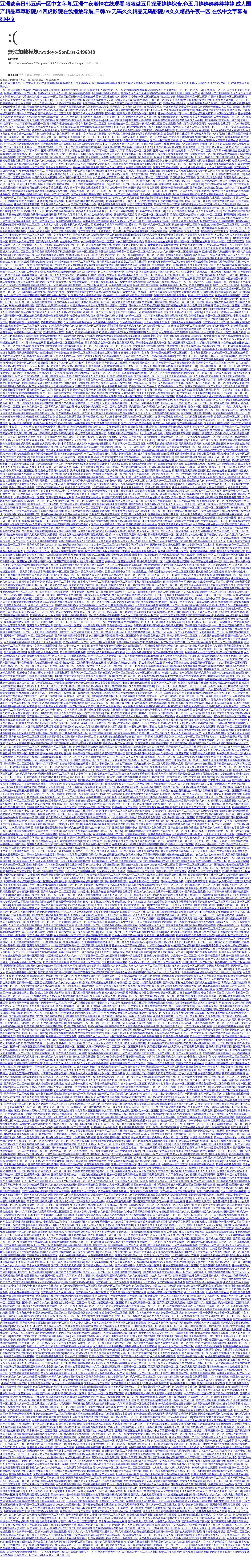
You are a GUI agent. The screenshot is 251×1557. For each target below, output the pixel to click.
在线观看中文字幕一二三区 (108, 834)
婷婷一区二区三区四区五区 (135, 1467)
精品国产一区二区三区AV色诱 (70, 1178)
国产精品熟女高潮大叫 (160, 1097)
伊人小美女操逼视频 (106, 682)
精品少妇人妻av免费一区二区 (106, 90)
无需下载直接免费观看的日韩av (188, 730)
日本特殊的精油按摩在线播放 (116, 790)
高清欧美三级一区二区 (24, 1248)
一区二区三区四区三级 (190, 90)
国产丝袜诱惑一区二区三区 (157, 339)
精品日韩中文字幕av (159, 1083)
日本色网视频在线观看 (43, 453)
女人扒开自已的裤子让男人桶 (107, 632)
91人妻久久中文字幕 (62, 719)
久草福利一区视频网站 (200, 895)
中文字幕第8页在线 (19, 703)
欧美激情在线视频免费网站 (149, 1413)
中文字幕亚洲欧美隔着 (39, 1329)
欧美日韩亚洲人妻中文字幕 (43, 652)
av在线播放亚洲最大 (49, 140)
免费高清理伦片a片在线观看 (152, 669)
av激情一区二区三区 (89, 1343)
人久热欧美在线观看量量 (182, 1070)
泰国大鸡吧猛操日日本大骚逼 (118, 248)
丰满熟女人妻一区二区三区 (124, 143)
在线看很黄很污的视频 (149, 1545)
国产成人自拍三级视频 (148, 824)
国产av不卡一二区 (99, 639)
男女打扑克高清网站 (84, 568)
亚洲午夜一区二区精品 (136, 366)
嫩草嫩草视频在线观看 (120, 891)
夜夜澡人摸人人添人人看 (126, 541)
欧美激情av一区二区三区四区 (46, 767)
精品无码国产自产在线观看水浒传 (195, 935)
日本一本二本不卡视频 (55, 298)
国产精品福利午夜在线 (190, 423)
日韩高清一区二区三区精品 (26, 753)
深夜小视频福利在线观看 (102, 1053)
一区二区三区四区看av (172, 1066)
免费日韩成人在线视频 (93, 662)
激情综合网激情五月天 (13, 430)
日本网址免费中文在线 (66, 676)
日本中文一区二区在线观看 (15, 494)
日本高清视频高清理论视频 (174, 1477)
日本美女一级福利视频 (32, 817)
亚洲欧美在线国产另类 (194, 494)
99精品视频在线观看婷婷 (103, 820)
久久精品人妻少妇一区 (141, 962)
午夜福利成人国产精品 (13, 844)
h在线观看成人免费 (143, 571)
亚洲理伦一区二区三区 (53, 1002)
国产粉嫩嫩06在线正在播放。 (178, 854)
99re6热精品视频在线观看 (161, 484)
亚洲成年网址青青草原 (27, 204)
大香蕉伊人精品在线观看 (14, 413)
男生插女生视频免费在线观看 (124, 339)
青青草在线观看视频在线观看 (185, 669)
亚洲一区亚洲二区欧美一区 (99, 1440)
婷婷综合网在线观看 (161, 93)
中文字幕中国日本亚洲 (62, 1161)
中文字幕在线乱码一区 (49, 1380)
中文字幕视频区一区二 (213, 521)
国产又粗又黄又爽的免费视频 (207, 359)
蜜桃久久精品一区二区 (80, 224)
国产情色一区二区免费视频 (19, 1093)
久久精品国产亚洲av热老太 (187, 834)
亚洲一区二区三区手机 (154, 541)
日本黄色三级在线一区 (97, 342)
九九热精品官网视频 (28, 837)
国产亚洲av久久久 (234, 1029)
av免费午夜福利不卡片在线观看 (215, 888)
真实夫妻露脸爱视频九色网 (15, 585)
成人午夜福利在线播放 (150, 453)
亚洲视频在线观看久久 (210, 1413)
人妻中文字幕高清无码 (186, 1538)
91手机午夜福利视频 (110, 369)
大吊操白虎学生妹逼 (17, 457)
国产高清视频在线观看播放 (215, 719)
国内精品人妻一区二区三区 (88, 561)
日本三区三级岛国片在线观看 (193, 130)
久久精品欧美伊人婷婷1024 (147, 1285)
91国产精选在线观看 (98, 460)
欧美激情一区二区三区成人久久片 (120, 228)
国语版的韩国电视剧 (147, 1524)
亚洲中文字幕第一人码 (58, 234)
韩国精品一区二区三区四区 (39, 595)
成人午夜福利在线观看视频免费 (24, 261)
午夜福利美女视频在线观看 (179, 110)
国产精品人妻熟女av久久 (89, 1157)
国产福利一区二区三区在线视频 (215, 787)
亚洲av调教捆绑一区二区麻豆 (113, 1137)
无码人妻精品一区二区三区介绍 (88, 329)
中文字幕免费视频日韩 (154, 1238)
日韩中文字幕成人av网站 (97, 901)
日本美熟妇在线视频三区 (166, 413)
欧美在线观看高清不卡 (107, 423)
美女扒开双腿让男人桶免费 (21, 992)
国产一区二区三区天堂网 (67, 844)
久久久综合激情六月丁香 (80, 1551)
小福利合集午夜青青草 (149, 1167)
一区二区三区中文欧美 (40, 635)
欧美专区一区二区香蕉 (139, 150)
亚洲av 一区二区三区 (82, 622)
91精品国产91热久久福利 (46, 1393)
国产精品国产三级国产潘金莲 (54, 180)
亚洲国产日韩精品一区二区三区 (83, 1477)
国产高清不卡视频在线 (34, 531)
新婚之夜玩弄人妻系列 (201, 1380)
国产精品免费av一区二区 (125, 1417)
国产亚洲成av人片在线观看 (174, 359)
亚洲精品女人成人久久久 (30, 467)
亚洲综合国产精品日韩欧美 (110, 1188)
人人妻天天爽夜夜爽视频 (113, 403)
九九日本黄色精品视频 (117, 416)
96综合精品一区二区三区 (182, 450)
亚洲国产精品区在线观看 (166, 127)
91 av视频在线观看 (232, 628)
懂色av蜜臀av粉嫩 (151, 602)
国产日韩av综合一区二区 (50, 463)
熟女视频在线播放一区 (42, 413)
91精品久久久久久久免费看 (21, 1376)
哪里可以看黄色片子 (129, 224)
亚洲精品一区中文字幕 (203, 379)
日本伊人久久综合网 (63, 1225)
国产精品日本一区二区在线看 (112, 1282)
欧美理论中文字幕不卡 (40, 490)
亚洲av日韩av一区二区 (37, 538)
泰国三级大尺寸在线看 (136, 174)
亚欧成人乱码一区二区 (187, 908)
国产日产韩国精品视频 (181, 1460)
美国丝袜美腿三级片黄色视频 (208, 433)
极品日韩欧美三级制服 (145, 285)
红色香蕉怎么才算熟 (110, 1218)
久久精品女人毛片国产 (58, 1403)
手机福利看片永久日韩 (21, 463)
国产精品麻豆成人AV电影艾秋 (92, 969)
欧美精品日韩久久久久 (80, 1444)
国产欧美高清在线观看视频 (43, 726)
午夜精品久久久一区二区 (63, 1124)
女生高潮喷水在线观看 (177, 1474)
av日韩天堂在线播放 (57, 1396)
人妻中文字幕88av (216, 487)
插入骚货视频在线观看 (132, 1127)
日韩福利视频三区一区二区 (163, 534)
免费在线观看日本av (172, 558)
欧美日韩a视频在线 (118, 1279)
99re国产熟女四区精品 (162, 716)
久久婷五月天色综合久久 (108, 905)
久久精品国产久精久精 (27, 773)
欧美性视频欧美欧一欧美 (233, 248)
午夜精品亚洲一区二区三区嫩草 (71, 1127)
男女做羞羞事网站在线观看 (197, 666)
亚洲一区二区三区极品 (100, 679)
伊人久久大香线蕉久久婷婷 (26, 96)
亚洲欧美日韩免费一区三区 (94, 1154)
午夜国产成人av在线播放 (33, 770)
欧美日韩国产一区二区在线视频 (29, 1272)
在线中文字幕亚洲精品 (82, 436)
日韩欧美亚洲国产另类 (64, 383)
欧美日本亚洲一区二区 (192, 696)
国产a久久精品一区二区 (61, 1339)
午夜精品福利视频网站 (76, 372)
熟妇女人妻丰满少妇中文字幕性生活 (95, 430)
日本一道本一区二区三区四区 (151, 207)
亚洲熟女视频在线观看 (218, 1033)
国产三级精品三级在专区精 (177, 602)
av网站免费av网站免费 (45, 292)
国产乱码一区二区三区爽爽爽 (114, 1285)
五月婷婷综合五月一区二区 (173, 713)
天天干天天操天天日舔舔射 (82, 174)
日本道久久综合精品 (177, 1450)
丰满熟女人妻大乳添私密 (34, 1124)
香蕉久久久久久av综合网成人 (45, 1467)
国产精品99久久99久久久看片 (35, 410)
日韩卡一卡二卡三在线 (126, 447)
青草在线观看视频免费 (189, 329)
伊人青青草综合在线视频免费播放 (47, 477)
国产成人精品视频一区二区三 (148, 595)
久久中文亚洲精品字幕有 (113, 426)
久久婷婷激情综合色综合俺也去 (152, 780)
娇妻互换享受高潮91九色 (41, 356)
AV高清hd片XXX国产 (210, 450)
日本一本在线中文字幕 (191, 460)
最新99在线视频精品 (128, 1548)
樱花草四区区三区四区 (92, 1306)
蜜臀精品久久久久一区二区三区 (168, 218)
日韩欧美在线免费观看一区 (113, 251)
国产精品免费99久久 (50, 1434)
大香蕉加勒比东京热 (171, 763)
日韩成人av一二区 (59, 399)
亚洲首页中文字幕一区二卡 (31, 1487)
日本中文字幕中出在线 (68, 595)
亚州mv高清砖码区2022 (54, 1528)
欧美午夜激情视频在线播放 (113, 1191)
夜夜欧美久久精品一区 (176, 1242)
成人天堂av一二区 (56, 750)
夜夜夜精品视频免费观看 (176, 824)
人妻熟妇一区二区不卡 (144, 113)
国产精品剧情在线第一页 (219, 955)
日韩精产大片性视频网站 (169, 440)
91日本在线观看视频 (188, 992)
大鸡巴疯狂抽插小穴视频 (106, 487)
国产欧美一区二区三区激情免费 (132, 679)
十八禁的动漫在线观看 (167, 1033)
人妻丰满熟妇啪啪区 (237, 874)
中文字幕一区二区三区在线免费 (184, 164)
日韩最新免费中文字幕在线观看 (177, 278)
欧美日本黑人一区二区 (181, 1103)
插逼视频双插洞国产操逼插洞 (198, 608)
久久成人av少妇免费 (59, 1184)
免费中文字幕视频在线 (101, 716)
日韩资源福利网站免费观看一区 (139, 463)
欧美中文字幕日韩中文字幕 (179, 258)
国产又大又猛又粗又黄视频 (98, 1043)
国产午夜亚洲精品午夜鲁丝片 (75, 238)
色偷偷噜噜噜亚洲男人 (132, 847)
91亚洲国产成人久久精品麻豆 (84, 1481)
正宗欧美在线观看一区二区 (47, 494)
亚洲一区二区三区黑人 (90, 551)
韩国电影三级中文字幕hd (99, 1070)
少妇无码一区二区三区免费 (21, 470)
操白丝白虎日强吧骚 (171, 96)
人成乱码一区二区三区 (27, 1100)
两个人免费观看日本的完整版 (191, 905)
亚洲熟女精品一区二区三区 (136, 699)
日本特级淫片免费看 (161, 366)
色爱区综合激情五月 (15, 874)
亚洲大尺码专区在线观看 (135, 568)
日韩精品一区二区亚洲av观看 (95, 325)
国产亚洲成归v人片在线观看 (208, 1130)
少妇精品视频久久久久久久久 (134, 413)
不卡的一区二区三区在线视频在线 (113, 1130)
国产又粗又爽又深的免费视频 (40, 534)
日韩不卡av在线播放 (15, 490)
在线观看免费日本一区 (127, 379)
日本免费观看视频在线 (155, 1006)
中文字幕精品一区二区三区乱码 (162, 298)
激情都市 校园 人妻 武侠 (45, 90)
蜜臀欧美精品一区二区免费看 (212, 1083)
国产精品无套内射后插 (234, 1016)
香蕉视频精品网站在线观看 (173, 116)
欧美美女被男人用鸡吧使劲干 (142, 1501)
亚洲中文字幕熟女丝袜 (30, 672)
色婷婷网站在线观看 (225, 615)
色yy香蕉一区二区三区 (91, 740)
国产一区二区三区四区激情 (56, 561)
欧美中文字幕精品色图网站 (52, 436)
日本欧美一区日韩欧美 (131, 1508)
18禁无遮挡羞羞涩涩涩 (237, 581)
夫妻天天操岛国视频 (135, 1218)
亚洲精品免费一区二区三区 (199, 174)
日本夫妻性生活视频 (169, 608)
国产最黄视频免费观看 (58, 170)
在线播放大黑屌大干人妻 (46, 443)
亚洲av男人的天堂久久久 (36, 1302)
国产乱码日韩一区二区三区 (224, 1076)
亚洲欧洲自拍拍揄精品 (228, 777)
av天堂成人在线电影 (25, 116)
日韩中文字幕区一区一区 (28, 760)
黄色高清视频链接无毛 (104, 1319)
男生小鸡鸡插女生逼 (150, 662)
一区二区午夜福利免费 (100, 1151)
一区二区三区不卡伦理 (173, 548)
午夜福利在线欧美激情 (133, 467)
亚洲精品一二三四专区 (150, 1242)
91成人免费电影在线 (217, 1292)
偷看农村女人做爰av (170, 1551)
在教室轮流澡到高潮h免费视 (183, 1208)
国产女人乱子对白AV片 (182, 1518)
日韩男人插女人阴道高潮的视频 (103, 878)
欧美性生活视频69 (170, 494)
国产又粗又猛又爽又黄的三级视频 (55, 255)
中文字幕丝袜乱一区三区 (212, 420)
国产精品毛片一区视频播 (47, 474)
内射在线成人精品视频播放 (193, 1043)
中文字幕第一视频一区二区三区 (200, 1363)
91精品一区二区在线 (52, 164)
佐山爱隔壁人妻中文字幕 (197, 140)
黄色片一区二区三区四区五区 (227, 241)
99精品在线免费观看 (22, 989)
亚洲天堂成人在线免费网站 (88, 113)
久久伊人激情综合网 (109, 1039)
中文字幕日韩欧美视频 (155, 302)
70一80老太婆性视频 (182, 1332)
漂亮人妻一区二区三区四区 (26, 608)
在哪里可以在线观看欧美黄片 (170, 295)
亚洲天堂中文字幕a (59, 1191)
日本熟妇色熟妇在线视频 (113, 1521)
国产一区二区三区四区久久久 (20, 140)
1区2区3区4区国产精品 (115, 692)
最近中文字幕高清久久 (58, 167)
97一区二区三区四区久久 (167, 1023)
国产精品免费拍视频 (225, 1215)
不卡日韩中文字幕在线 (24, 113)
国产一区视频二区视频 (217, 1127)
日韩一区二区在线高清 (139, 477)
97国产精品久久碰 (104, 315)
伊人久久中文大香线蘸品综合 (102, 864)
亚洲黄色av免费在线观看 (152, 659)
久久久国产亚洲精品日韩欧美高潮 (201, 1073)
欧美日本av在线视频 (151, 258)
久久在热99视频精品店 (192, 689)
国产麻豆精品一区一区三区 (149, 376)
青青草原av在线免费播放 (122, 133)
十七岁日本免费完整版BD (102, 440)
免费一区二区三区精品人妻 (130, 1316)
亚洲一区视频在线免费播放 (15, 575)
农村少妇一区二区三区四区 (191, 356)
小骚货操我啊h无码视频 (177, 433)
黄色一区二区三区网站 (83, 261)
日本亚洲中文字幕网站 (115, 686)
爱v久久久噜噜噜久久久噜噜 (158, 938)
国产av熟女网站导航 (164, 1420)
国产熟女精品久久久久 (215, 180)
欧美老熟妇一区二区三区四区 (54, 1171)
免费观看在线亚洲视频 (97, 1164)
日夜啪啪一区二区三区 (136, 369)
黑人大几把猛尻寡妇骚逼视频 (35, 339)
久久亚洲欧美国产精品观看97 (179, 420)
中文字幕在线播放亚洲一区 (228, 413)
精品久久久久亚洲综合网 (148, 895)
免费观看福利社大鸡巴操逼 (88, 746)
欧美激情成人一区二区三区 (200, 652)
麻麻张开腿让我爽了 (159, 1299)
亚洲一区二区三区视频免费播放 (71, 1194)
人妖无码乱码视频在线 (227, 1359)
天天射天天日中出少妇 (84, 204)
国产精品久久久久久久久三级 (220, 534)
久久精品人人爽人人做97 (111, 871)
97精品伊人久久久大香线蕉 (196, 575)
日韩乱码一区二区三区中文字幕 (134, 996)
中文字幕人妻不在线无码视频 (87, 548)
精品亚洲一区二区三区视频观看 (172, 996)
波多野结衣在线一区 (191, 534)
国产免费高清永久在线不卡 (126, 1383)
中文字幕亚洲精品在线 (16, 642)
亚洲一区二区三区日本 (168, 686)
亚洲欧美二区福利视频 (107, 352)
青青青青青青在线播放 (178, 925)
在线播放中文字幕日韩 (155, 312)
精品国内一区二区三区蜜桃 (186, 1508)
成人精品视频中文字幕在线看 (174, 383)
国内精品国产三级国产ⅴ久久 (206, 1427)
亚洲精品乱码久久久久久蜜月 (136, 915)
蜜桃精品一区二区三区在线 (160, 756)
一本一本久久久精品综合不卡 (130, 942)
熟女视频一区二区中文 (157, 730)
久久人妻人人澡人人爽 (102, 996)
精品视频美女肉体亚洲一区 (39, 1275)
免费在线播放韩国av (197, 1248)
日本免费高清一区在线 (149, 157)
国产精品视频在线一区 (168, 1076)
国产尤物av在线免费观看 (219, 184)
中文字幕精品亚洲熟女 (73, 659)
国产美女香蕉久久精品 (127, 1151)
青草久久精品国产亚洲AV (84, 1396)
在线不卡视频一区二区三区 (144, 881)
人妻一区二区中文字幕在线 (136, 1353)
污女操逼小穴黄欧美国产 (184, 143)
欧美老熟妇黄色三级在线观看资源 (41, 898)
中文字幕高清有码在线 (59, 1349)
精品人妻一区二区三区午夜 (207, 170)
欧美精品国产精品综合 (144, 234)
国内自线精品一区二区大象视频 (29, 386)
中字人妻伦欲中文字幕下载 (182, 999)
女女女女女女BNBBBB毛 (210, 854)
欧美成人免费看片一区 (94, 841)
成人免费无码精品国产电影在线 (194, 716)
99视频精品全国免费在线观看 (113, 837)
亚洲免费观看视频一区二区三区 (130, 410)
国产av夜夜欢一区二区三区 (167, 585)
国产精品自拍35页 (93, 416)
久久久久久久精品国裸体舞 (171, 406)
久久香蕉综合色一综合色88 (183, 1447)
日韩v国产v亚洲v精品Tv (30, 1154)
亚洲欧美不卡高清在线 (56, 352)
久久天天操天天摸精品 (216, 312)
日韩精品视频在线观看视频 (15, 160)
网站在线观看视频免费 (85, 167)
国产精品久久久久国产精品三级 (159, 800)
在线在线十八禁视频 (199, 1039)
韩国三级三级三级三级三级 (228, 497)
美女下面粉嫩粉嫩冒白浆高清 (173, 335)
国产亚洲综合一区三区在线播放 (159, 228)
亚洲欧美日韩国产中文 (125, 827)
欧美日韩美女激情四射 (111, 1454)
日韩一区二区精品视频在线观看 (66, 689)
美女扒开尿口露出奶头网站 (146, 1137)
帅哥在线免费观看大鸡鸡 (174, 1279)
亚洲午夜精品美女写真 (149, 106)
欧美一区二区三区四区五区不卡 (139, 1178)
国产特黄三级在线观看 (115, 362)
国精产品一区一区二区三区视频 (187, 302)
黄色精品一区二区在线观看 (118, 743)
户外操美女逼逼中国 (127, 258)
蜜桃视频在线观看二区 (150, 561)
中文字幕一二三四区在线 (215, 93)
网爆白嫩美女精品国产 (227, 295)
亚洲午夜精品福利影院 (80, 905)
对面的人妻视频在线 (182, 1487)
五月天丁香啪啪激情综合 (180, 211)
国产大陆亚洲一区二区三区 (70, 874)
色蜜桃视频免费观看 (223, 201)
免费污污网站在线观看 (207, 1343)
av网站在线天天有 (208, 1002)
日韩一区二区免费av (110, 174)
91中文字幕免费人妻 (25, 511)
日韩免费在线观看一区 (75, 733)
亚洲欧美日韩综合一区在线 (105, 1309)
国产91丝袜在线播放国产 (119, 780)
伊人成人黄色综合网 (190, 1140)
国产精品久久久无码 (158, 282)
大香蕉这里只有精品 (177, 837)
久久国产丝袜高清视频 (51, 511)
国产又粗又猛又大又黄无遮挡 (95, 231)
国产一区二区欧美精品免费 (136, 423)
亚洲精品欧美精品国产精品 (177, 975)
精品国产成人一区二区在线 (224, 1339)
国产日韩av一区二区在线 (108, 831)
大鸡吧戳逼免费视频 (84, 1137)
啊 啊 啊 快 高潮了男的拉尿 (96, 457)
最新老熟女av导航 (115, 989)
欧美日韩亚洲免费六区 (218, 696)
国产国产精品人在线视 (211, 137)
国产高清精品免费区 (28, 143)
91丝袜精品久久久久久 (37, 551)
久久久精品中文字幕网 (69, 312)
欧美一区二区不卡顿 (123, 558)
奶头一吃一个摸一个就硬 (213, 841)
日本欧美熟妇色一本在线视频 (205, 1326)
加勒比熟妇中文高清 (108, 393)
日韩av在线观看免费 (172, 881)
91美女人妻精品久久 (28, 686)
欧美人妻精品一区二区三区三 (49, 1103)
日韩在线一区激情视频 (103, 1332)
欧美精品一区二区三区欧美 (62, 1306)
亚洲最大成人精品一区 (29, 484)
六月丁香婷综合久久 (177, 1174)
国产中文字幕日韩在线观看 (86, 194)
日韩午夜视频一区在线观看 (129, 703)
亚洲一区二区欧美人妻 (117, 113)
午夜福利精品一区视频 (121, 207)
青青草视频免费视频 (41, 457)
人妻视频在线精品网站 (80, 908)
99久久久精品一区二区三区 (124, 221)
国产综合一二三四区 (11, 1174)
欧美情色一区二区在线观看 (188, 184)
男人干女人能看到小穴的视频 (207, 133)
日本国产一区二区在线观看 (152, 137)
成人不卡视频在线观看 (21, 127)
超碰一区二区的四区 (71, 1164)
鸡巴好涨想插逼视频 (99, 443)
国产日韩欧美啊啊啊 (97, 1262)
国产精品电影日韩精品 (171, 416)
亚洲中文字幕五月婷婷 (64, 551)
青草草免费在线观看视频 (175, 851)
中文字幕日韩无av (26, 366)
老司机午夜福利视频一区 (215, 325)
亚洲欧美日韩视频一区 (187, 467)
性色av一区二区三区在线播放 (205, 406)
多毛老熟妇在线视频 (203, 925)
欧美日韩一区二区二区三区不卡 (157, 329)
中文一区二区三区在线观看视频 (22, 295)
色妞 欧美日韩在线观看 (232, 612)
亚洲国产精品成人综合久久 (232, 1171)
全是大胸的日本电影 (81, 1097)
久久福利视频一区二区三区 (73, 319)
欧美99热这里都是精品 (21, 305)
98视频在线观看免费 (155, 901)
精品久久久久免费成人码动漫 (48, 160)
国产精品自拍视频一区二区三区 (212, 1306)
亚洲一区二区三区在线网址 (15, 1228)
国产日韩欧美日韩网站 (177, 932)
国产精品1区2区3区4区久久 (47, 575)
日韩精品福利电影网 (60, 1242)
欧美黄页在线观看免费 (42, 416)
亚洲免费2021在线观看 (32, 1396)
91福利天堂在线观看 (127, 1474)
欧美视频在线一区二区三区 (123, 123)
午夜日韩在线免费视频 (117, 713)
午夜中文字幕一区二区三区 (106, 160)
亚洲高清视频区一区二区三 (77, 1268)
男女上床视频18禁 (176, 265)
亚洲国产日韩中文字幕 (182, 861)
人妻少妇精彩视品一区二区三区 (165, 1019)
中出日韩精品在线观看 (71, 827)
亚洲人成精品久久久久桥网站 (188, 487)
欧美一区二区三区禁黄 (34, 1407)
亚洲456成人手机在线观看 (226, 218)
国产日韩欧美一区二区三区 (150, 511)
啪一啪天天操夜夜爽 (20, 423)
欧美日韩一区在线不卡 (134, 514)
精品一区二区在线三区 (201, 295)
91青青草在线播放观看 (53, 1073)
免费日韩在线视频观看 (43, 214)
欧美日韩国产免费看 (220, 905)
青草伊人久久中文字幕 (21, 241)
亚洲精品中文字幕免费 (186, 521)
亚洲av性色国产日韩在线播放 (129, 945)
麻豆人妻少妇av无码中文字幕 (30, 1110)
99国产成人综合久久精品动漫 (225, 972)
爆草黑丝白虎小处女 (137, 992)
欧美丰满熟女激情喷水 (19, 1541)
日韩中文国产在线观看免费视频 (45, 645)
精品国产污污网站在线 (115, 497)
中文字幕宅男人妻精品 (117, 551)
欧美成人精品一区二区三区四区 (187, 1471)
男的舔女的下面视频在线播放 (188, 1046)
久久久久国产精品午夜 (220, 167)
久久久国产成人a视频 (183, 500)
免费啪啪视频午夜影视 (88, 1447)
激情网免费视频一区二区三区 (54, 814)
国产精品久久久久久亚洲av (154, 1484)
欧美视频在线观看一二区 (36, 521)
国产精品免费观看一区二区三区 (169, 352)
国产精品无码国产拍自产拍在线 (171, 1262)
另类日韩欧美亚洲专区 (13, 389)
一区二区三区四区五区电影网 (146, 238)
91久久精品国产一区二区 (236, 1535)
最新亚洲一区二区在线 (53, 137)
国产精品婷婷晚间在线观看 (82, 477)
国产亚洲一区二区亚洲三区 (205, 1080)
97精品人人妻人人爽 (234, 406)
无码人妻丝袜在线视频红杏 (75, 861)
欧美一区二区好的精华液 (50, 679)
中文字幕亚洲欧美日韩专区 (196, 413)
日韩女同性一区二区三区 (99, 379)
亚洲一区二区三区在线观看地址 (48, 881)
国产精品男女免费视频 (146, 268)
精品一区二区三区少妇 (56, 194)
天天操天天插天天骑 (77, 1514)
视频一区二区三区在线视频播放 (191, 430)
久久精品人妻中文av (116, 548)
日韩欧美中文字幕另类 (183, 177)
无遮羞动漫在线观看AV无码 (51, 1295)
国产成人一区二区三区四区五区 (106, 1393)
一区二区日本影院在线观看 (15, 90)
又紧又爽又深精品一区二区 (163, 1366)
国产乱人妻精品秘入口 (190, 484)
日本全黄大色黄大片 (116, 170)
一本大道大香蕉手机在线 (30, 450)
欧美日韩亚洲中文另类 (42, 282)
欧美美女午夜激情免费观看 (47, 346)
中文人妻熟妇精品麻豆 (88, 406)
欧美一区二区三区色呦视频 (15, 292)
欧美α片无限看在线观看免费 (233, 686)
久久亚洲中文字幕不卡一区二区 (111, 177)
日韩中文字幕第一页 (47, 763)
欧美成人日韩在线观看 (204, 1467)
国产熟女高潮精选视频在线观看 (177, 554)
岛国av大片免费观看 (218, 965)
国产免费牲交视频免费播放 (183, 827)
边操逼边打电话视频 (157, 847)
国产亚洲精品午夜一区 (123, 639)
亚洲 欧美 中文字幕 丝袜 (20, 426)
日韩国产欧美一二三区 (166, 204)
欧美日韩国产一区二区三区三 (208, 591)
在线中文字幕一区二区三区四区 (165, 1292)
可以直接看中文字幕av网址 (86, 1336)
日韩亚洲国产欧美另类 (39, 888)
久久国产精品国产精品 (88, 1215)
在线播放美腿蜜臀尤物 (19, 1309)
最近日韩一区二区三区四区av (201, 504)
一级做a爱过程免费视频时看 (82, 1501)
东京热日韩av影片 (16, 477)
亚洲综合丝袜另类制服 (115, 1447)
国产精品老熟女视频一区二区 (183, 447)
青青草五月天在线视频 (201, 922)
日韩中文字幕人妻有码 (57, 278)
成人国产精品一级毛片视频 (223, 396)
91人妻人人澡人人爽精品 (217, 329)
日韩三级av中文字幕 (91, 1494)
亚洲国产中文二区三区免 (202, 1302)
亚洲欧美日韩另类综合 (151, 265)
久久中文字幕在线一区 (190, 578)
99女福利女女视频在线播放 (150, 490)
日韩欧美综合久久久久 (214, 207)
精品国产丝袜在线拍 (190, 1275)
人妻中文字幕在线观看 (141, 814)
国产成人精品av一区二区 (41, 379)
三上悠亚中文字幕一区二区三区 (51, 147)
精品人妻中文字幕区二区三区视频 (174, 1343)
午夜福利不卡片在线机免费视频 (220, 349)
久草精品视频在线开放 (101, 1255)
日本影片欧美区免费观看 (185, 221)
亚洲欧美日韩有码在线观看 (134, 682)
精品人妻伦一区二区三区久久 (49, 1312)
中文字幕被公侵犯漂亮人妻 (232, 851)
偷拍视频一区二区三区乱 (82, 699)
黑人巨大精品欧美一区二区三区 (106, 1302)
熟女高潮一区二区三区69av (37, 244)
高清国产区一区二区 (232, 1295)
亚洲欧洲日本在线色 (40, 713)
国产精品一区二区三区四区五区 (217, 1245)
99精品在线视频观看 (68, 285)
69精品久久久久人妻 (172, 723)
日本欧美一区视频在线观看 (15, 1420)
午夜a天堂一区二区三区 (43, 319)
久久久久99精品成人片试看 (193, 346)
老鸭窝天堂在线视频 (149, 817)
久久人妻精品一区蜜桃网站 (232, 662)
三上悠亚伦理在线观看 (58, 692)
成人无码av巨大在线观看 (198, 1501)
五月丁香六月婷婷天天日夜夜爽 (181, 719)
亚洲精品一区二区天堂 (197, 96)
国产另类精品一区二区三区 (37, 1151)
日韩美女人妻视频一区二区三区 (231, 100)
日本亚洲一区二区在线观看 (153, 214)
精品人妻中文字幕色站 (67, 490)
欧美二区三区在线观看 (134, 261)
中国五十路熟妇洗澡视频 (57, 1535)
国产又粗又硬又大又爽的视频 (66, 265)
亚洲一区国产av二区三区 (25, 224)
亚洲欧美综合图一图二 (168, 474)
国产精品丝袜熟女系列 (53, 908)
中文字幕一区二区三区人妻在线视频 (69, 1140)
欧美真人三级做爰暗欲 (134, 773)
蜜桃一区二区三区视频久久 (106, 1090)
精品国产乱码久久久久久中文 (67, 1070)
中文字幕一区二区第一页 (198, 1393)
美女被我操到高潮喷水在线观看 (190, 1299)
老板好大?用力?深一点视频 (177, 672)
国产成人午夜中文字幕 (13, 100)
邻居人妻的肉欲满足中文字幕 (86, 305)
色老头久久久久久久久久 (129, 500)
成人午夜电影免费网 (148, 804)
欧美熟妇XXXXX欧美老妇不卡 (181, 564)
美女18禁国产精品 (90, 948)
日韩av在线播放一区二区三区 (214, 366)
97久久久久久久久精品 (13, 1265)
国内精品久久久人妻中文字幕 (40, 1498)
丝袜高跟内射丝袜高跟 (131, 1117)
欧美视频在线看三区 (161, 767)
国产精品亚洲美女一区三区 (122, 1100)
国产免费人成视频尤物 (144, 1248)
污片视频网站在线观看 (147, 1349)
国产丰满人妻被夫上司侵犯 (178, 982)
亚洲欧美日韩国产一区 (94, 1245)
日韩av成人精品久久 (178, 490)
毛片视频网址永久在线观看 (101, 797)
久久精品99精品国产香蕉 (132, 797)
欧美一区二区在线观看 (168, 962)
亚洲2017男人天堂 (136, 527)
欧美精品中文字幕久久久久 (216, 1514)
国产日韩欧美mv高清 (65, 743)
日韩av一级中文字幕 (192, 1033)
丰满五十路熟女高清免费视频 (209, 760)
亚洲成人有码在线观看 (206, 1322)
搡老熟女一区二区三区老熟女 (204, 871)
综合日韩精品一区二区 (144, 1444)
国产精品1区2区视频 (179, 541)
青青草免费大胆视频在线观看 (151, 743)
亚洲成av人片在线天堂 (21, 783)
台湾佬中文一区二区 (124, 1208)
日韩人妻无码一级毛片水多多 (198, 544)
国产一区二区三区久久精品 (177, 804)
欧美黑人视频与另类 (110, 332)
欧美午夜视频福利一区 (141, 474)
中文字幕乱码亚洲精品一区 (131, 534)
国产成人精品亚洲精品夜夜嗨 (20, 527)
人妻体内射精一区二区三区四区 (229, 1056)
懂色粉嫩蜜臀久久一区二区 (104, 1178)
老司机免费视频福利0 (12, 1491)
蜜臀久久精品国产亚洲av (33, 723)
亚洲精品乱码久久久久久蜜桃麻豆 (137, 154)
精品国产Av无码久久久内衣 (194, 800)
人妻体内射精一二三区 (129, 315)
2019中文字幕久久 (139, 918)
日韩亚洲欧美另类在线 (39, 807)
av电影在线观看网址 (121, 383)
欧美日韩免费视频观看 (235, 810)
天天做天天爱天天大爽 (29, 352)
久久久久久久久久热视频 (82, 359)
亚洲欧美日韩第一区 (73, 1093)
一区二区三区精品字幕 (120, 211)
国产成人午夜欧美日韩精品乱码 (214, 1400)
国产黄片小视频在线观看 (122, 389)
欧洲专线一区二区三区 (227, 305)
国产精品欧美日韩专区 (159, 430)
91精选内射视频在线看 (211, 194)
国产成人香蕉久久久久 (39, 544)
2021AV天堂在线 (57, 682)
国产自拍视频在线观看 (34, 1191)
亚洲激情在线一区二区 (104, 861)
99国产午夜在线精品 (66, 605)
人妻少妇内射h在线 (167, 1376)
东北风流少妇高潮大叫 (222, 197)
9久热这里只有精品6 (181, 1322)
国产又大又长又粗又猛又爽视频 (157, 959)
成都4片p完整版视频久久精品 (16, 191)
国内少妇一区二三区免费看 (109, 1073)
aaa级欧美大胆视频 (150, 982)
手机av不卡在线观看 (115, 120)
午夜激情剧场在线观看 (201, 1349)
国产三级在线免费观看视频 (15, 174)
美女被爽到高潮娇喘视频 (25, 905)
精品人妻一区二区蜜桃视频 (61, 581)
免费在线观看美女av (123, 669)
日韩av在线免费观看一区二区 (94, 1120)
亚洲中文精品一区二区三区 (99, 1050)
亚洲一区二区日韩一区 (123, 1164)
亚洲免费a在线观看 (68, 420)
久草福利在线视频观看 (56, 672)
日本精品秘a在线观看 (134, 372)
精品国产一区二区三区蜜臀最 (233, 726)
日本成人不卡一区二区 (90, 581)
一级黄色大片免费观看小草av (179, 106)
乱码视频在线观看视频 (53, 268)
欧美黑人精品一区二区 (227, 416)
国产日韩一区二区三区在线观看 (193, 642)
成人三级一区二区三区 (200, 403)
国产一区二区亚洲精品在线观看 (70, 820)
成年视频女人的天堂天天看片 (33, 480)
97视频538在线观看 (51, 322)
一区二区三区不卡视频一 (164, 1087)
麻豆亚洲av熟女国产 (49, 366)
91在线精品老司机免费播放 (149, 1130)
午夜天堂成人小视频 (123, 844)
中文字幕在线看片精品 (56, 187)
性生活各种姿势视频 (103, 1231)
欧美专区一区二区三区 (157, 1255)
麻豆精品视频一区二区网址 (68, 396)
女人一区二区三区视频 (34, 1181)
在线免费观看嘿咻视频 (218, 1356)
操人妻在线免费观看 (89, 804)
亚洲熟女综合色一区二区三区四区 (25, 234)
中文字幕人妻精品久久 (146, 790)
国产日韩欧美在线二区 (221, 858)
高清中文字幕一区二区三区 (194, 1457)
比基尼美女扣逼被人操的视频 (215, 999)
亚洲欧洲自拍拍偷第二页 (85, 554)
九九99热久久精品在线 (103, 413)
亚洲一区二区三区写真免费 (125, 450)
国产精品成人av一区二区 (136, 1090)
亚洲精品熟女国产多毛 (101, 1464)
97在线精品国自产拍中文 (143, 386)
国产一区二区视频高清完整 (185, 251)
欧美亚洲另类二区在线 (95, 221)
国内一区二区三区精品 (85, 918)
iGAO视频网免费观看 (58, 554)
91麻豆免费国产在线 (238, 541)
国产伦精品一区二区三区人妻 (54, 113)
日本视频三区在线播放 (88, 497)
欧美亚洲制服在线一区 (96, 938)
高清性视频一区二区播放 (197, 147)
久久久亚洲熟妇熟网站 (193, 167)
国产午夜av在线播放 (68, 1245)
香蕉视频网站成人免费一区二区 (22, 622)
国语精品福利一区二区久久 (123, 1245)
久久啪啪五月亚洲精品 (80, 915)
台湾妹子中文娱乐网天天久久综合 (220, 908)
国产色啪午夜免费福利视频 (77, 831)
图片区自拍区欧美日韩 (53, 1023)
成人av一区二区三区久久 (21, 548)
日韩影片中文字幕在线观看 (144, 305)
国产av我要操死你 (31, 1076)
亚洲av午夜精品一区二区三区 (208, 383)
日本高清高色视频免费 (72, 652)
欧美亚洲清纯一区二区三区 (19, 659)
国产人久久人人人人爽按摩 (128, 756)
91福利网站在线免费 (198, 770)
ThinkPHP (13, 74)
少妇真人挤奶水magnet (43, 841)
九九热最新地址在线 (151, 433)
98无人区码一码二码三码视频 (184, 180)
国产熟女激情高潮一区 (109, 851)
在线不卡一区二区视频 (168, 891)
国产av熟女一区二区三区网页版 (215, 901)
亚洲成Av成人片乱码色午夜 (48, 1326)
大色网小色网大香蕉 (38, 231)
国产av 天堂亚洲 (62, 389)
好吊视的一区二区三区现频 (127, 730)
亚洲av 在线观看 (42, 1258)
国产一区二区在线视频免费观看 (24, 218)
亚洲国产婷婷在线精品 (166, 167)
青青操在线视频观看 (17, 214)
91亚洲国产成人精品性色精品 (84, 295)
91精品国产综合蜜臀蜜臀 (60, 969)
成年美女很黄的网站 (140, 295)
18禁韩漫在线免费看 (202, 335)
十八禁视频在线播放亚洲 (132, 484)
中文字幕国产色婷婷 (130, 1471)
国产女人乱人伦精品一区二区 (220, 244)
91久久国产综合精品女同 (87, 692)
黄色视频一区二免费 (86, 403)
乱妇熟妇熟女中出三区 (58, 1137)
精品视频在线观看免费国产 (149, 750)
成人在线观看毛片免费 (88, 810)
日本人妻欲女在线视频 (77, 150)
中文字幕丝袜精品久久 (211, 511)
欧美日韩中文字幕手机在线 (91, 999)
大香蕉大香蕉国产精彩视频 (91, 1339)
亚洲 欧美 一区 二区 (208, 554)
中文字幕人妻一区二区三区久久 (101, 544)
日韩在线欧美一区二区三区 (39, 207)
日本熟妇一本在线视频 (195, 1023)
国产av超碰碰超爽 (127, 1332)
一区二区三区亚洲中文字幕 (157, 538)
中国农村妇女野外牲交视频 (208, 1417)
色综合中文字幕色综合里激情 (54, 1238)
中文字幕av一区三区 (212, 992)
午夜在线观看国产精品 (139, 1215)
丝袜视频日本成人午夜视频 (58, 403)
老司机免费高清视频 (194, 1336)
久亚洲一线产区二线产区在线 (57, 686)
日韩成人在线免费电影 (156, 1383)
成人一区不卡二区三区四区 (63, 1181)
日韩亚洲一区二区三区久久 (83, 369)
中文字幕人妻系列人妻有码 (211, 605)
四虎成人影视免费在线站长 (206, 655)
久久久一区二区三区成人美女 (119, 137)
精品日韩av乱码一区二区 (233, 898)
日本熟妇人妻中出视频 (69, 824)
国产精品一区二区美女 (16, 1083)
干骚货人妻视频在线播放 (185, 1144)
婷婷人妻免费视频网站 (94, 490)
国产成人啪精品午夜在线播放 (230, 372)
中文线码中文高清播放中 (89, 1033)
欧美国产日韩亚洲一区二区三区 (229, 393)
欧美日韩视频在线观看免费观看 (103, 689)
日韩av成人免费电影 (113, 992)
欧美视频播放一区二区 (29, 1427)
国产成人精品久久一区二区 (54, 1248)
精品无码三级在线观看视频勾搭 (66, 770)
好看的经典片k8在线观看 (217, 756)
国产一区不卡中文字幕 (229, 268)
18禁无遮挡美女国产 (207, 1006)
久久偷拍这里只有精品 (42, 120)
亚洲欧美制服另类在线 (166, 197)
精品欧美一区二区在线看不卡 (177, 1204)
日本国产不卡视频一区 (24, 959)
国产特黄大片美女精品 (98, 541)
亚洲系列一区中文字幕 (128, 1006)
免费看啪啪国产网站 (84, 393)
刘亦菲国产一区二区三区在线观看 (43, 696)
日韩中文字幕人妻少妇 (189, 868)
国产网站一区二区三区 (83, 672)
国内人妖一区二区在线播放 (21, 1171)
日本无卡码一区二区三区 (220, 457)
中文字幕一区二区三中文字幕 (108, 150)
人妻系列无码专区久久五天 (101, 154)
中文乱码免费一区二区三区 (21, 362)
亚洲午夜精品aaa (66, 127)
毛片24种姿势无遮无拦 (44, 1019)
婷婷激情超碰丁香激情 (29, 1066)
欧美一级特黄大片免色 (167, 814)
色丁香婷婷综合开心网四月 (104, 1083)
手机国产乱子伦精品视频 (18, 447)
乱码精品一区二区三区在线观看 (230, 352)
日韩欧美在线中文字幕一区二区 (221, 120)
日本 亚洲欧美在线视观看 (125, 602)
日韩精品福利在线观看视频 (180, 888)
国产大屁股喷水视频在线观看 (72, 1228)
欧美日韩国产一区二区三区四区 (218, 1151)
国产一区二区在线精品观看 (114, 234)
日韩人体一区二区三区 (130, 396)
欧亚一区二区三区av (210, 1093)
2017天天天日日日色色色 (89, 255)
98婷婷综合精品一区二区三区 (80, 346)
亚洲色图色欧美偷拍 (159, 834)
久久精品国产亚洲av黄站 (214, 1447)
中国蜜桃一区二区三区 (174, 1164)
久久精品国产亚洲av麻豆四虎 (105, 1087)
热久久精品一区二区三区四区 (202, 440)
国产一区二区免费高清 (153, 447)
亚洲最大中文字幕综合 (93, 339)
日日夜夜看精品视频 (45, 827)
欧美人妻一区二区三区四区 (99, 258)
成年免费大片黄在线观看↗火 (58, 133)
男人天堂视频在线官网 (32, 571)
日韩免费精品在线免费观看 (21, 110)
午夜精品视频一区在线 (61, 201)
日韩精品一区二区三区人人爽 (115, 346)
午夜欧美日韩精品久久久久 (136, 147)
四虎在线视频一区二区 (131, 470)
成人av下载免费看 (227, 659)
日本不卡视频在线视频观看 (85, 187)
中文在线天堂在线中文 (144, 551)
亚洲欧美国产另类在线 (152, 898)
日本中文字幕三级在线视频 (91, 133)
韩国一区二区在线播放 (155, 1471)
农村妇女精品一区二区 (34, 406)
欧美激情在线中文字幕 (186, 399)
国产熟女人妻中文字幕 (183, 628)
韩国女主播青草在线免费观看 (70, 716)
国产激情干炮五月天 (112, 127)
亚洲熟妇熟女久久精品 (13, 1262)
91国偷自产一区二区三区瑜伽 (47, 794)
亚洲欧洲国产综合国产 (165, 1481)
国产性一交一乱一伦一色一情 (225, 767)
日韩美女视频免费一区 (138, 127)
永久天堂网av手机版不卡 (135, 544)
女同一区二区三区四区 (16, 197)
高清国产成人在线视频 (37, 804)
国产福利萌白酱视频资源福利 (111, 881)
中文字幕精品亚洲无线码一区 (60, 1400)
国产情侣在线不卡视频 (39, 935)
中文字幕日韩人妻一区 (226, 298)
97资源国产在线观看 (33, 928)
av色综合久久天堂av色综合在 (214, 750)
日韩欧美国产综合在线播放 (141, 524)
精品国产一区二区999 (179, 659)
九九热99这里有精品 (17, 285)
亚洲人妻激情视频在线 (229, 154)
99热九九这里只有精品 (51, 1457)
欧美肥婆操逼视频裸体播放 (37, 288)
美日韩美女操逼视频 (108, 147)
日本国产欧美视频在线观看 (218, 164)
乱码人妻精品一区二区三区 (73, 1309)
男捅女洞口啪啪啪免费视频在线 (231, 864)
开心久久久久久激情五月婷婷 (19, 436)
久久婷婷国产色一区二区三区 (84, 137)
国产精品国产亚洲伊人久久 (204, 1279)
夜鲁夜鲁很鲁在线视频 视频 (22, 999)
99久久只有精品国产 (82, 986)
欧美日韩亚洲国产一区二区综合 (166, 261)
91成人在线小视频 (84, 1066)
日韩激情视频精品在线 (121, 605)
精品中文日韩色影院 (165, 160)
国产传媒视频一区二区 (72, 500)
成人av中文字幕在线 (171, 1501)
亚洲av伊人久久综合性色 (221, 204)
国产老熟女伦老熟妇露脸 (199, 763)
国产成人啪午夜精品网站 (98, 447)
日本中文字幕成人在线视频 (144, 497)
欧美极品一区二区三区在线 (191, 396)
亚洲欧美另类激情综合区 (175, 187)
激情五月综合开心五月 (39, 100)
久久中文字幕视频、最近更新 (121, 308)
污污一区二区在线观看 (136, 218)
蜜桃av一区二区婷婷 (182, 1100)
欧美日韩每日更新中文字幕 (100, 396)
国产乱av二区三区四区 (19, 871)
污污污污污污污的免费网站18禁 (22, 514)
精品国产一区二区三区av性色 (187, 282)
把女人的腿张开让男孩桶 (33, 201)
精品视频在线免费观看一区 (200, 558)
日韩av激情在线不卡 (71, 564)
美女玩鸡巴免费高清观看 (111, 1056)
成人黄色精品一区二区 (39, 628)
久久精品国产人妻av (199, 1107)
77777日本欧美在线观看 (32, 342)
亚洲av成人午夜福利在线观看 (131, 100)
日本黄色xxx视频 (97, 207)
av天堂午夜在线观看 (91, 713)
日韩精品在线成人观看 (153, 635)
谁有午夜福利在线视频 (172, 1201)
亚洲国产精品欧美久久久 (129, 1255)
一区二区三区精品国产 (13, 689)
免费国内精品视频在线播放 (235, 440)
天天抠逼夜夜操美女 (158, 1046)
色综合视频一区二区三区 (60, 975)
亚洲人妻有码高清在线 (56, 248)
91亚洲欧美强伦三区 (39, 1383)
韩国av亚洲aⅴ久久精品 (24, 1087)
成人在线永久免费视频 (113, 1396)
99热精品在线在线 (51, 514)
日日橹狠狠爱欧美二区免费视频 (173, 170)
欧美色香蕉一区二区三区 (207, 709)
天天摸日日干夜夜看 (100, 1289)
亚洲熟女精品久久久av (151, 888)
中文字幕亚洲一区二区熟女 (93, 955)
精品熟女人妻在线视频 (222, 773)
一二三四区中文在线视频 (230, 127)
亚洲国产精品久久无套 (61, 800)
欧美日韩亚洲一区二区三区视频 (214, 595)
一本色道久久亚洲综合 (208, 1390)
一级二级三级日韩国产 (27, 1120)
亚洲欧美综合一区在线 (202, 154)
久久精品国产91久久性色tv (142, 319)
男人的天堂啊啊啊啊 (76, 1356)
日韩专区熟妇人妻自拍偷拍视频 (104, 366)
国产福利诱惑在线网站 (27, 756)
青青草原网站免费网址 (117, 1248)
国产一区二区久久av (43, 221)
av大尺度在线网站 (53, 598)
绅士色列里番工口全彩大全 (154, 1332)
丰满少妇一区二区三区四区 (105, 372)
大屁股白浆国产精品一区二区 (169, 588)
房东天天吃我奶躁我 (169, 1363)
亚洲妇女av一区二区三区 (145, 1110)
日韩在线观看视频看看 (152, 1147)
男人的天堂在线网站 (129, 1319)
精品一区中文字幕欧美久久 (19, 1117)
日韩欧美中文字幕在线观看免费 (183, 308)
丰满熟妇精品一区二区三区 (232, 1124)
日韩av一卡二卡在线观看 (100, 500)
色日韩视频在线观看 (77, 160)
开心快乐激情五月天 (125, 214)
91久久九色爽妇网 (190, 645)
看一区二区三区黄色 (127, 635)
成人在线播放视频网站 (192, 1231)
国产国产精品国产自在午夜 (90, 1012)
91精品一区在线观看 (25, 777)
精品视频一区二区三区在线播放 (177, 605)
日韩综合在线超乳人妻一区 (151, 342)
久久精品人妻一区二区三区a (162, 480)
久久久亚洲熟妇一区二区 (67, 410)
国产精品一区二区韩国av (236, 426)
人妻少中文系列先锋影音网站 (43, 271)
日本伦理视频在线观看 (214, 618)
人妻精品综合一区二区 (171, 436)
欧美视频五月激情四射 (13, 396)
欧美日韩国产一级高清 (237, 308)
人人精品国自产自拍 (137, 1073)
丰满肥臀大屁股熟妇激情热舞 (158, 130)
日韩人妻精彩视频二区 (48, 1221)
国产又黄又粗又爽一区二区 (165, 1073)
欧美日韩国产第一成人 (29, 884)
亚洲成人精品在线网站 (178, 255)
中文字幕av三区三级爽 (87, 1110)
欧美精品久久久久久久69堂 (86, 399)
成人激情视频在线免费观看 (150, 999)
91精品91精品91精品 (52, 1198)
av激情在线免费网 (167, 346)
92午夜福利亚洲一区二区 (169, 831)
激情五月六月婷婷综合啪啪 (104, 979)
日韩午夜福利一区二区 (32, 1204)
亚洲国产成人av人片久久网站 (132, 716)
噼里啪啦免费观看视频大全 (44, 335)
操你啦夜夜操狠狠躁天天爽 (98, 100)
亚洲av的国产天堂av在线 (55, 736)
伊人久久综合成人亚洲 (208, 211)
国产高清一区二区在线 (56, 1076)
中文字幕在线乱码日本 (101, 282)
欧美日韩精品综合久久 (192, 480)
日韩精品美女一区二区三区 (218, 1228)
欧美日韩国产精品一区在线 (172, 1434)
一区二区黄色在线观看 (58, 393)
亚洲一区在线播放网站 (144, 201)
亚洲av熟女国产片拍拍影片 (182, 511)
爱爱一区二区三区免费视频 (21, 1390)
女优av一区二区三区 (108, 773)
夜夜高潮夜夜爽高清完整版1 (22, 1501)
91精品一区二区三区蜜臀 (150, 255)
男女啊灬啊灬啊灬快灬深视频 (30, 433)
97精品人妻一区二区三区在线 (149, 349)
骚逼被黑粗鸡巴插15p (77, 524)
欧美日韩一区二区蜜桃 (98, 730)
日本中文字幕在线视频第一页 (92, 184)
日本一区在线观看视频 (138, 585)
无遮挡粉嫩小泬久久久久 (135, 393)
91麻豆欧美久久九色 (49, 979)
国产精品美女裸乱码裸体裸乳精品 (223, 514)
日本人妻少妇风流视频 (189, 756)
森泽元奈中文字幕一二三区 (184, 1437)
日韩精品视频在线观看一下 (59, 184)
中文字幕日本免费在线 (225, 140)
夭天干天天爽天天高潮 (202, 851)
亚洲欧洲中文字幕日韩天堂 (163, 514)
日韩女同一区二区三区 (59, 1322)
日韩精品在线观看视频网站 (59, 211)
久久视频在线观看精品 (69, 1484)
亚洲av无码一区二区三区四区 (75, 834)
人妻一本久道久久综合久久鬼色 (56, 959)
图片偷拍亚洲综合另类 (208, 945)
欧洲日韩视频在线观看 (16, 881)
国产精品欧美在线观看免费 (71, 207)
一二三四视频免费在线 (222, 915)
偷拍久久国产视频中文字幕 (58, 925)
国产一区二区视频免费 (174, 1349)
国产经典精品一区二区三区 (216, 467)
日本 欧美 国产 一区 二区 (33, 228)
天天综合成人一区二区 (235, 490)
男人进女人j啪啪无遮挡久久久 (95, 756)
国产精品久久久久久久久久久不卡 (36, 709)
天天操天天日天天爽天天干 (125, 969)
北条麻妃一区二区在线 (112, 1501)
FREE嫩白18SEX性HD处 (62, 228)
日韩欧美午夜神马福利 (199, 1066)
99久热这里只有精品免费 (54, 591)
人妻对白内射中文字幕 (75, 514)
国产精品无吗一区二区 (215, 322)
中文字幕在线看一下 (161, 905)
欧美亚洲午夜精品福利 (165, 120)
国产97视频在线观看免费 (171, 1282)
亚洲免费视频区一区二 (32, 170)
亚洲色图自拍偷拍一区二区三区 (101, 1019)
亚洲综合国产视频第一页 (231, 551)
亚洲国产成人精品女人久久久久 (83, 110)
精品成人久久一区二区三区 (171, 1039)
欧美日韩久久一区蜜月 (201, 332)
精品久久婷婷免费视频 (117, 746)
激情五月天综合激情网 (61, 1110)
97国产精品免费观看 (193, 891)
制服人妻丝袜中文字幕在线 (68, 888)
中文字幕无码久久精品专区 (160, 1117)
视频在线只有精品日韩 (22, 1380)
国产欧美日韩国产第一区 (126, 676)
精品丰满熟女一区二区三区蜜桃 (202, 426)
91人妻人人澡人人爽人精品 (29, 918)
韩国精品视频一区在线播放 (24, 322)
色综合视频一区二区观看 (200, 1090)
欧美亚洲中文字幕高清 (116, 1336)
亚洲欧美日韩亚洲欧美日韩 (43, 1164)
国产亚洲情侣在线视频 (16, 1245)
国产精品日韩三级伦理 (115, 474)
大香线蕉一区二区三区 (13, 952)
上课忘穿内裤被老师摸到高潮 (61, 1154)
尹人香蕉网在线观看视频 (197, 100)
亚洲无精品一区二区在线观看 (153, 628)
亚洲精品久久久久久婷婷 (38, 1127)
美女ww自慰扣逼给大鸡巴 (209, 844)
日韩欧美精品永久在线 (133, 696)
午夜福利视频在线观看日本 (123, 433)
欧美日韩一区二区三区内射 (216, 399)
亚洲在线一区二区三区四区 (117, 810)
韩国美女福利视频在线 (99, 244)
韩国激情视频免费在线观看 (136, 1420)
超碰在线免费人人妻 (28, 780)
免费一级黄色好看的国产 (73, 292)
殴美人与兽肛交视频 (222, 699)
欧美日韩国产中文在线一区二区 (206, 874)
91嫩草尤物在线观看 (81, 218)
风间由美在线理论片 (174, 103)
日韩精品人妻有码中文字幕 (112, 436)
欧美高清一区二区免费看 (62, 1363)
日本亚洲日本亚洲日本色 (218, 1410)
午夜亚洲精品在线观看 (139, 167)
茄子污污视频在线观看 (230, 379)
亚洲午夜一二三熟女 (123, 420)
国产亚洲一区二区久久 (40, 716)
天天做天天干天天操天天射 (24, 1002)
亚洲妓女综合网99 (67, 1386)
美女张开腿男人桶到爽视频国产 (75, 423)
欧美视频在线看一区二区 (174, 285)
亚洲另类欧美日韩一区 (88, 975)
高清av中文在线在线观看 (159, 241)
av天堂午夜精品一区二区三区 (89, 123)
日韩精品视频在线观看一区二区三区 (93, 1238)
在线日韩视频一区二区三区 (202, 410)
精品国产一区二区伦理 (51, 1514)
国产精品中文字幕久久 (122, 106)
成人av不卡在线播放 (191, 514)
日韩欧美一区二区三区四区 (169, 699)
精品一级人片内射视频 (163, 325)
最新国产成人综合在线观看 (219, 1117)
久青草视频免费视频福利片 (212, 1289)
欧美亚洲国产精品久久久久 (163, 942)
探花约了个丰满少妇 (189, 1120)
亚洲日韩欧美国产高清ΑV (95, 817)
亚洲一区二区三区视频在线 (125, 938)
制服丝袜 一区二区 (75, 679)
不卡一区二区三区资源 (43, 1245)
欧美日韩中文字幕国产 (129, 642)
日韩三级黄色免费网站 (53, 369)
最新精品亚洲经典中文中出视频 (111, 238)
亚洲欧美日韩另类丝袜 (108, 1134)
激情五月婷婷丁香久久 (202, 662)
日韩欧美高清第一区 (208, 1518)
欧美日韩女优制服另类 (95, 103)
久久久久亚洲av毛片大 (44, 103)
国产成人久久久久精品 (85, 234)
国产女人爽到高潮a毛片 (130, 645)
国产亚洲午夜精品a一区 (190, 1356)
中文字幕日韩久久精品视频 (195, 393)
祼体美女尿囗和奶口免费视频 (150, 1103)
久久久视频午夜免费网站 (78, 322)
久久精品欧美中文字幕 (49, 372)
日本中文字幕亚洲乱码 (184, 194)
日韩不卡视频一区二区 (218, 282)
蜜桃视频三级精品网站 (237, 1487)
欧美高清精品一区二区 (163, 979)
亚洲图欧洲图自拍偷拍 (35, 1417)
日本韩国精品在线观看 (24, 1457)
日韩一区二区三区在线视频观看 (197, 275)
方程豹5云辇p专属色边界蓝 (184, 231)
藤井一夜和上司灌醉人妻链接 (155, 517)
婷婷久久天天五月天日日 (87, 1450)
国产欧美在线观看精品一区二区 (83, 1198)
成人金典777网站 (121, 595)
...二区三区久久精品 (49, 1390)
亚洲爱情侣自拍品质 (129, 538)
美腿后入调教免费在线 (157, 1508)
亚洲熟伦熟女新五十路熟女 (58, 332)
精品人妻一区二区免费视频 (21, 1238)
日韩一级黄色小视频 (88, 228)
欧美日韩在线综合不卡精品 (194, 1329)
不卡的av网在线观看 (96, 888)
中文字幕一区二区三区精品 (162, 696)
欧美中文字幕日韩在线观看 (53, 470)
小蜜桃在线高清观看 (196, 881)
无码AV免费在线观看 (65, 740)
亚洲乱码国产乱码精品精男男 (138, 1039)
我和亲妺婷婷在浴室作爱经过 (86, 1359)
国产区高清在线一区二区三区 (73, 1006)
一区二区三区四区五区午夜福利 (53, 851)
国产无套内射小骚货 (33, 932)
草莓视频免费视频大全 (150, 564)
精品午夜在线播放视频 (141, 170)
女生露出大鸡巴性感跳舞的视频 (226, 103)
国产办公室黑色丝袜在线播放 (89, 389)
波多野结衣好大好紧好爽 (159, 820)
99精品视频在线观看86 (168, 858)
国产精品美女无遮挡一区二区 (72, 413)
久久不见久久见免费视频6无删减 (111, 1346)
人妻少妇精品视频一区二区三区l (231, 288)
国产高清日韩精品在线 (158, 470)
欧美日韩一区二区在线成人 (154, 733)
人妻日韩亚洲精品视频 (44, 632)
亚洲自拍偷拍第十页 (169, 113)
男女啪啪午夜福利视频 (232, 1002)
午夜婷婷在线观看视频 (228, 335)
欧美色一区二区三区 (35, 1012)
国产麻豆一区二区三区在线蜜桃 (37, 1504)
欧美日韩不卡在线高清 (200, 588)
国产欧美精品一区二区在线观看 (22, 137)
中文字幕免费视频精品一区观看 (203, 436)
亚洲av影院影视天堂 (52, 150)
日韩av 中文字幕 (143, 288)
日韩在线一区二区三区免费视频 (64, 1050)
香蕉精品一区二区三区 (39, 389)
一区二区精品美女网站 (215, 878)
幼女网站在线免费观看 (72, 864)
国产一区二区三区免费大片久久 (106, 655)
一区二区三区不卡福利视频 (195, 527)
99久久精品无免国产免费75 (15, 440)
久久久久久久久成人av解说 (68, 982)
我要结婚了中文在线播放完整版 (18, 814)
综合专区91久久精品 (88, 356)
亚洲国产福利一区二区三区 (234, 157)
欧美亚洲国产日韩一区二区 (173, 551)
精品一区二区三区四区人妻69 (31, 325)
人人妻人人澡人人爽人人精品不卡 (92, 1322)
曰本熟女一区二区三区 (106, 298)
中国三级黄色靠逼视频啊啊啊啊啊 (148, 1447)
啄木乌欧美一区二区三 (117, 581)
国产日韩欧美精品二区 (19, 154)
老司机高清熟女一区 (185, 366)
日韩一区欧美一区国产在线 (177, 191)
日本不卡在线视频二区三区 (48, 871)
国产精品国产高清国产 (27, 164)
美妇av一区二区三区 (183, 1083)
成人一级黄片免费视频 (200, 790)
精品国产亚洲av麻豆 (70, 103)
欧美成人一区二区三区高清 (184, 1161)
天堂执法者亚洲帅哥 (81, 470)
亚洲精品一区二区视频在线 (95, 420)
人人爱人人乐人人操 (203, 1198)
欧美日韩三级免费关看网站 (216, 1144)
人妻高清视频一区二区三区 (184, 1268)
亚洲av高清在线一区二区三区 (169, 477)
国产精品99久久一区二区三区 (92, 1292)
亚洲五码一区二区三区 (40, 605)
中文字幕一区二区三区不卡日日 (195, 1359)
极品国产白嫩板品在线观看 (229, 666)
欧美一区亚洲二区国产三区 (104, 1356)
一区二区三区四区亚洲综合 (88, 170)
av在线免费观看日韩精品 (169, 426)
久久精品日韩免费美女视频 (118, 1225)
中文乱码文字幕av (14, 258)
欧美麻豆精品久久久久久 (186, 618)
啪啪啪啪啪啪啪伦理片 (32, 393)
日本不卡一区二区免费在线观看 (50, 585)
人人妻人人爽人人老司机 (228, 234)
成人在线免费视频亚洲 (139, 652)
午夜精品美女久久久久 (223, 585)
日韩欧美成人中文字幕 (13, 356)
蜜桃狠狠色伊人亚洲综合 (92, 1363)
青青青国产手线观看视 (229, 369)
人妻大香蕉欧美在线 (80, 298)
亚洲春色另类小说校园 (58, 1450)
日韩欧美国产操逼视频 (171, 201)
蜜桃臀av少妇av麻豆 (54, 484)
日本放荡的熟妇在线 (78, 93)
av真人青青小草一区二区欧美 (52, 548)
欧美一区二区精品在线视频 (205, 1285)
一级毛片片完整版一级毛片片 (81, 790)
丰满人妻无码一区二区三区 (46, 197)
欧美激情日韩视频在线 (202, 1164)
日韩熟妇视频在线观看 (104, 1009)
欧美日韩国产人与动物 (74, 1464)
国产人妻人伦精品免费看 (175, 531)
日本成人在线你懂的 (225, 1137)
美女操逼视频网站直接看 (182, 342)
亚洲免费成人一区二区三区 (195, 942)
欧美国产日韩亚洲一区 (103, 645)
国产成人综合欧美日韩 (235, 386)
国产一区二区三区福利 (109, 140)
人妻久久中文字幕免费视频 (58, 810)
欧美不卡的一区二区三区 (169, 884)
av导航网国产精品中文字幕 (24, 524)
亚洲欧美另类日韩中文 (145, 740)
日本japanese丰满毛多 (65, 1258)
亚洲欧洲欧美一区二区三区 (15, 730)
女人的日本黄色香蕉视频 (94, 1063)
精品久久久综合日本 (22, 359)
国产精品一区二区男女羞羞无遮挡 (222, 339)
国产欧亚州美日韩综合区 (140, 753)
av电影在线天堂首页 (182, 1050)
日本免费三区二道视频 (213, 1208)
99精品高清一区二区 (22, 679)
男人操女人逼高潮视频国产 (56, 1218)
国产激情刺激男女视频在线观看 (141, 851)
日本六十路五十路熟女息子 (230, 332)
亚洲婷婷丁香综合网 (15, 635)
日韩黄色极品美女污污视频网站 (93, 719)
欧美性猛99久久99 (221, 770)
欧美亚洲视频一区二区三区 (117, 948)
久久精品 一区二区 (215, 90)
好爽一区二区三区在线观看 (120, 561)
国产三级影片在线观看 (181, 1006)
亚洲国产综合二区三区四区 (64, 723)
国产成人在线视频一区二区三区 (205, 581)
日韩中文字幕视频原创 (78, 1366)
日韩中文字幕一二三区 (110, 359)
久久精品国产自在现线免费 (234, 410)
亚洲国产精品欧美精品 (90, 531)
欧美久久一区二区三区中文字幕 (120, 194)
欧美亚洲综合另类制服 (56, 962)
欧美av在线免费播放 (81, 578)
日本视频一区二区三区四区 (42, 1430)
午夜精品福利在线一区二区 (63, 662)
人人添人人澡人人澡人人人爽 (136, 1329)
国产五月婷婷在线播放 (138, 271)
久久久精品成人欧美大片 (193, 1491)
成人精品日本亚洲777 (197, 699)
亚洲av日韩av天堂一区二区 (53, 116)
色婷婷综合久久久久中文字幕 (184, 349)
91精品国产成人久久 (181, 847)
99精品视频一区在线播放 (118, 1157)
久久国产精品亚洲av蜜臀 (167, 147)
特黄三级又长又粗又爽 (122, 628)
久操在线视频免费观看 (154, 676)
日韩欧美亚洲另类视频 (88, 386)
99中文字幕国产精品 (17, 564)
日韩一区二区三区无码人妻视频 (223, 315)
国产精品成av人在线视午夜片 (57, 1100)
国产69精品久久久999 (152, 164)
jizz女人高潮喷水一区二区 (231, 608)
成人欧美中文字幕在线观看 (234, 187)
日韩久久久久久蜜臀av (112, 167)
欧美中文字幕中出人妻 (155, 1093)
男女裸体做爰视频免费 (96, 709)
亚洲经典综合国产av (38, 945)
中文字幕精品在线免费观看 (103, 292)
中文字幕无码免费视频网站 (178, 598)
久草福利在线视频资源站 (220, 1231)
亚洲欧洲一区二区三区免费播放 (65, 342)
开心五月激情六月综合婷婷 (79, 787)
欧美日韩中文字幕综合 (104, 1508)
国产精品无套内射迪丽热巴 (58, 1427)
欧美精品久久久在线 (97, 288)
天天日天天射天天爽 (190, 443)
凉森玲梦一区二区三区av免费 (187, 955)
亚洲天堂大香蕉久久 (132, 487)
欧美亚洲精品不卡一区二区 (80, 598)
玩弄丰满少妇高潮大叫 (145, 554)
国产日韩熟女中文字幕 (104, 275)
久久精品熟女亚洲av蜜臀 (199, 416)
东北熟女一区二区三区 (133, 1019)
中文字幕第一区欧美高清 (173, 332)
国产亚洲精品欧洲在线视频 (98, 1504)
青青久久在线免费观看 (58, 568)
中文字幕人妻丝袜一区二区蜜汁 (22, 1528)
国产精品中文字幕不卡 (120, 723)
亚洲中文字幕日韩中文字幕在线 (136, 1009)
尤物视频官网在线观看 (42, 901)
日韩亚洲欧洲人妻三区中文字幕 (159, 1548)
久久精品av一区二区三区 (201, 369)
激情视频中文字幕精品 (45, 864)
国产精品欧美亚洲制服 (109, 767)
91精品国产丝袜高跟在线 (217, 1053)
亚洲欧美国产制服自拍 (16, 841)
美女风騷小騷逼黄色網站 (182, 901)
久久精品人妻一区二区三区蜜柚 (186, 1238)
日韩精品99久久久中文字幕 (15, 103)
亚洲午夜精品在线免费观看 (157, 521)
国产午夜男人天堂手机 (79, 177)
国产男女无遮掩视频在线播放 (46, 1508)
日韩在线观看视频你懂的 (20, 831)
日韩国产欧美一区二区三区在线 (115, 268)
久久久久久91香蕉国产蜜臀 (42, 541)
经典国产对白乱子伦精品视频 (216, 221)
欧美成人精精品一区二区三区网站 (220, 224)
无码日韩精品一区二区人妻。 (202, 622)
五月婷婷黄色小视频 (110, 480)
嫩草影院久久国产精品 (84, 1191)
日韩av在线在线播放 (84, 1056)
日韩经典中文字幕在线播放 (186, 322)
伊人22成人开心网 (106, 666)
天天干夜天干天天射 (147, 558)
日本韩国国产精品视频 (88, 686)
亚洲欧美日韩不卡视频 (147, 709)
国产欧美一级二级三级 (19, 460)
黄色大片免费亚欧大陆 (128, 302)
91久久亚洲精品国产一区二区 (20, 180)
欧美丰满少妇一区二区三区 (167, 271)
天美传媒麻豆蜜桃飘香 (56, 315)
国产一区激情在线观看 (64, 231)
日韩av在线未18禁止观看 (108, 218)
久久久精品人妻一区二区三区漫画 (149, 177)
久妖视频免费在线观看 (176, 561)
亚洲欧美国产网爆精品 (217, 578)
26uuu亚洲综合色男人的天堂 (106, 794)
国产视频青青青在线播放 (145, 187)
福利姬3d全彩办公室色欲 (67, 544)
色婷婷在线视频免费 (84, 1039)
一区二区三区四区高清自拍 (144, 403)
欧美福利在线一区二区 (153, 180)
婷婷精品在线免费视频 (177, 1114)
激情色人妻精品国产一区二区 (43, 655)
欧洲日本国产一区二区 (234, 884)
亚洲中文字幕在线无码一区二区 (232, 588)
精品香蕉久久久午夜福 (115, 295)
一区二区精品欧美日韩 (97, 453)
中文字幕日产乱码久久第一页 (166, 174)
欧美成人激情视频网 (201, 116)
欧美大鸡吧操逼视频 (88, 127)
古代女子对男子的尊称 (208, 1103)
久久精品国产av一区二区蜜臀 (38, 612)
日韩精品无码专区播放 (170, 463)
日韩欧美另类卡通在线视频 (118, 110)
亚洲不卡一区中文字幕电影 (232, 1174)
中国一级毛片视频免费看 (190, 959)
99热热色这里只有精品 (144, 1346)
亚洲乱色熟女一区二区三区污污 (225, 831)
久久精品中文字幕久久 (106, 322)
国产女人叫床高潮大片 (189, 1053)
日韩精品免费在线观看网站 (230, 723)
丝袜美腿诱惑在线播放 (88, 959)
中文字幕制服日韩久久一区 (139, 622)
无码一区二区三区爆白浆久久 (116, 750)
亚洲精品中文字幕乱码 (171, 234)
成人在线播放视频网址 (51, 992)
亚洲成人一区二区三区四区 (180, 1184)
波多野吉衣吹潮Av (125, 854)
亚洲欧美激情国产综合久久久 (161, 645)
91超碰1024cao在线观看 (219, 703)
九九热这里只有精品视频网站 (16, 868)
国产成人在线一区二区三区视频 (59, 891)
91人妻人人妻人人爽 (28, 268)
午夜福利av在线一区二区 (28, 332)
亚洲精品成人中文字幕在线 (127, 901)
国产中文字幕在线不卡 (51, 527)
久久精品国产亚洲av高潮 (96, 1518)
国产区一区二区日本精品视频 (130, 1322)
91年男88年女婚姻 (213, 308)
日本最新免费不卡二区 (181, 1464)
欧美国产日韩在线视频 (152, 777)
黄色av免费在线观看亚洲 (177, 248)
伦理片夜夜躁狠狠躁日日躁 (162, 443)
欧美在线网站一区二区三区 (158, 642)
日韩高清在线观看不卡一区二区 (59, 756)
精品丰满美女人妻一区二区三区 (136, 275)
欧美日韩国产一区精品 (122, 157)
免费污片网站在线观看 (101, 854)
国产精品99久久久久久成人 (90, 376)
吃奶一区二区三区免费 (197, 201)
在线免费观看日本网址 (227, 403)
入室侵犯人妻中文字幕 (154, 1460)
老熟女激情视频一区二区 (227, 575)
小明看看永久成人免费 (74, 443)
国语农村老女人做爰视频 (52, 706)
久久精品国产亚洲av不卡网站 (77, 335)
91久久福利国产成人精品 (94, 106)
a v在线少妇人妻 (179, 379)
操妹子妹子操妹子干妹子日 (39, 938)
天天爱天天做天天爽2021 (206, 1535)
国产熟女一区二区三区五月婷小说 (105, 271)
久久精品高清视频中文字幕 (228, 1026)
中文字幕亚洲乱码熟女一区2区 (140, 332)
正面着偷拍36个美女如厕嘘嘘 (233, 1178)
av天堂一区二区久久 (123, 1524)
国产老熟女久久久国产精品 (117, 1103)
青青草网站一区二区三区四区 (129, 443)
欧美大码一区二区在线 (64, 804)
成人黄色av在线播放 (73, 366)
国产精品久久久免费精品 (149, 1114)
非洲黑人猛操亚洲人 (15, 605)
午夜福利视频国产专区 (173, 581)
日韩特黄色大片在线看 (204, 932)
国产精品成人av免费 (47, 241)
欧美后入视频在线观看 (236, 804)
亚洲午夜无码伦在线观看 (60, 497)
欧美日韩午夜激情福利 (56, 218)
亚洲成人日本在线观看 (58, 932)
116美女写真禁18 (157, 231)
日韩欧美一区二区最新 (194, 858)
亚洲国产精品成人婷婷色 (25, 1056)
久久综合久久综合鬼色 (164, 986)
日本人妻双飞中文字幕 (83, 773)
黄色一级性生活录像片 (21, 487)
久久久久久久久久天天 (224, 1019)
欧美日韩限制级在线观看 (214, 676)
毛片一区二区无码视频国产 (215, 564)
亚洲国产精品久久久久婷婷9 (207, 1211)
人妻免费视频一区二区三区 (229, 116)
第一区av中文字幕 (238, 861)
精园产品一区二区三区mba (15, 996)
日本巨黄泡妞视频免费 (209, 258)
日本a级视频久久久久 (90, 1124)
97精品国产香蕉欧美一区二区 (67, 945)
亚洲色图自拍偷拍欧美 (234, 1518)
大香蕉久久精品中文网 (167, 1521)
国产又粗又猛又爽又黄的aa (172, 1302)
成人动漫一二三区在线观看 (144, 548)
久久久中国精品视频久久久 (82, 750)
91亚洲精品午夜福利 (237, 278)
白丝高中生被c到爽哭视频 (156, 184)
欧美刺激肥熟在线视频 (46, 447)
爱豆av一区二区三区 (64, 807)
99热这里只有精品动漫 (234, 436)
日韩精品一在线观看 (204, 659)
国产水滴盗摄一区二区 (83, 736)
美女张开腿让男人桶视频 (73, 649)
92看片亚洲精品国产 (218, 783)
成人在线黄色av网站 (67, 612)
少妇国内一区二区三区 (210, 214)
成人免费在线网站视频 (224, 271)
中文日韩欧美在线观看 (206, 191)
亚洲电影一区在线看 (77, 794)
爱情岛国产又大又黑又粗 (41, 106)
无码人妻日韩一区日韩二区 (51, 1117)
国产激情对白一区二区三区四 (225, 814)
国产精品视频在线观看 (85, 96)
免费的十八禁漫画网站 (85, 480)
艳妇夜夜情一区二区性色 (186, 224)
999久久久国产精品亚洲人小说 (90, 143)
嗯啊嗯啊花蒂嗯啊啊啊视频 (181, 1413)
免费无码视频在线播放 (29, 602)
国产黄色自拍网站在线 (83, 147)
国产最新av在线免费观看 (153, 827)
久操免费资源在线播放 (85, 1171)
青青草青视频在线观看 (200, 1009)
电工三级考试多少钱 (219, 780)
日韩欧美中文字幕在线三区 (178, 157)
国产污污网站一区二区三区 (211, 861)
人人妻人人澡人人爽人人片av (127, 965)
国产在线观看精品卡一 (83, 837)
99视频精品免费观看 (133, 878)
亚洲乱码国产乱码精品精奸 (155, 1339)
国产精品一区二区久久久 (198, 372)
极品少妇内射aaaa (31, 298)
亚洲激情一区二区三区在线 (15, 1393)
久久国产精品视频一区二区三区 (178, 1060)
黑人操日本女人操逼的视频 (205, 1016)
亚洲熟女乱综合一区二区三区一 (56, 1157)
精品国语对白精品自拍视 (89, 201)
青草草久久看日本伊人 (70, 214)
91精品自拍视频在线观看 (188, 339)
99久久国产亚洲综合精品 (130, 241)
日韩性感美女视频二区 (58, 928)
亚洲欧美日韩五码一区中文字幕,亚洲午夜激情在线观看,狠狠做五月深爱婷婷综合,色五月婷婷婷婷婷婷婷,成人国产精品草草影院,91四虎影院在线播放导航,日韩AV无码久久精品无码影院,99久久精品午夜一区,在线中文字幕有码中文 (125, 11)
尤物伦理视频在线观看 (136, 767)
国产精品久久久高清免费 (204, 187)
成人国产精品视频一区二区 (69, 244)
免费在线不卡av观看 (65, 302)
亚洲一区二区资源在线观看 (185, 207)
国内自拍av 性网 (144, 858)
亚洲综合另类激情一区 (71, 730)
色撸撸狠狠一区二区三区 (178, 1188)
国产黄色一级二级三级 (237, 170)
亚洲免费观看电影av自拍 (177, 989)
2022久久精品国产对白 (69, 1504)
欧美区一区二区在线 (188, 325)
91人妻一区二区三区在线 (166, 575)
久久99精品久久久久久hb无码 (67, 558)
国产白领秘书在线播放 (154, 1070)
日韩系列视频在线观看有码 (72, 639)
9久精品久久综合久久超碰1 (122, 662)
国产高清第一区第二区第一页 (179, 1029)
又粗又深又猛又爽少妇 (144, 1171)
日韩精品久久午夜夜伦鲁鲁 (56, 1056)
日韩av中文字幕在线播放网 (224, 1299)
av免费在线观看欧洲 (120, 285)
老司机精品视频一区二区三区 (16, 649)
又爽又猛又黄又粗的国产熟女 (128, 460)
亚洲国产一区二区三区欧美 (154, 1100)
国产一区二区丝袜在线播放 (152, 507)
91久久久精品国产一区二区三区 (22, 746)
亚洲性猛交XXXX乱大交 (214, 231)
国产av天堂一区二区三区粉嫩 (38, 1484)
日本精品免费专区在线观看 (50, 426)
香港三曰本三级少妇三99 (135, 864)
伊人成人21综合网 (153, 1511)
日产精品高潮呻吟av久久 (209, 1487)
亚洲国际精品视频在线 (16, 965)
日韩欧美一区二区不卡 (13, 544)
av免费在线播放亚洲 (232, 342)
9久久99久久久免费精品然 (58, 1066)
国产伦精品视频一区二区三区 (119, 804)
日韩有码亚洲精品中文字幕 (138, 831)
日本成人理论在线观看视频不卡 (219, 447)
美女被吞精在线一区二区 (202, 548)
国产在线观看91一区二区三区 (84, 1103)
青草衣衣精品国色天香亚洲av (214, 1147)
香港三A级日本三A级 (173, 497)
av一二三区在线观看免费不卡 (198, 113)
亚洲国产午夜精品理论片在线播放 (72, 1346)
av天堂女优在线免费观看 (191, 568)
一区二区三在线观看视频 (67, 100)
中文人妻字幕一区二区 (65, 858)
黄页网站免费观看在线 (191, 315)
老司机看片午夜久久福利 (155, 221)
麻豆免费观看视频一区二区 (88, 180)
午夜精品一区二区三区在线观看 (157, 123)
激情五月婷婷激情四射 (234, 1279)
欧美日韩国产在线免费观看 (215, 1265)
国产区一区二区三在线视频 (93, 1400)
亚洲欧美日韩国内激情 (16, 504)
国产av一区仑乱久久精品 (18, 147)
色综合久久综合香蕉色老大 (91, 211)
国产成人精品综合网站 (51, 110)
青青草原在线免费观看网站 (67, 258)
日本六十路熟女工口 (206, 157)
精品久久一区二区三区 (181, 844)
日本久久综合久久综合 (205, 248)
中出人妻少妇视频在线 (120, 1427)
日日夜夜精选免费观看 (228, 1181)
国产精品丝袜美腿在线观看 (138, 770)
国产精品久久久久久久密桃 (90, 1080)
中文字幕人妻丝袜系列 (196, 585)
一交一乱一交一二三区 (176, 1545)
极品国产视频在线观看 (173, 305)
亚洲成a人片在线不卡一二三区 (122, 180)
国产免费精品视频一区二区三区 (79, 349)
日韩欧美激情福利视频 (39, 676)
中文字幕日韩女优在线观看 (137, 160)
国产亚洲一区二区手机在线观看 (87, 777)
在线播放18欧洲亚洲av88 (148, 110)
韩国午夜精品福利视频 (117, 1494)
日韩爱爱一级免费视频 (69, 901)
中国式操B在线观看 (131, 298)
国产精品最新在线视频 (19, 1410)
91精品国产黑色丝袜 (221, 1248)
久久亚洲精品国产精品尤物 (15, 312)
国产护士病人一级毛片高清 (176, 268)
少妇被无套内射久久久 (131, 820)
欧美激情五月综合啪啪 (183, 214)
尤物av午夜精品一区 (228, 925)
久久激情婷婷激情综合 (123, 817)
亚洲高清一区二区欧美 (174, 922)
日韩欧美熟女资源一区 (145, 1326)
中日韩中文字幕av (80, 1319)
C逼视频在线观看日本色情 (210, 1012)
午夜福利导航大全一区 (193, 204)
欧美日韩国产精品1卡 (117, 1033)
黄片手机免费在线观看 (106, 911)
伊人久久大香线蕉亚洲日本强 (81, 511)
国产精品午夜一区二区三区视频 (91, 450)
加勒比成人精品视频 (209, 628)
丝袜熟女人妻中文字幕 (21, 847)
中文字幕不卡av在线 (238, 1450)
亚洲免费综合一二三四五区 (58, 1167)
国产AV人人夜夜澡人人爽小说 (108, 524)
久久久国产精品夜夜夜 (58, 507)
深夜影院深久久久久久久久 (93, 1036)
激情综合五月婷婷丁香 (134, 736)
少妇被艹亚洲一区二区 (14, 1383)
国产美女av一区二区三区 (46, 349)
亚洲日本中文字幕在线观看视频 (189, 780)
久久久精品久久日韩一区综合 (185, 312)
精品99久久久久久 (144, 891)
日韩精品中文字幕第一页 (230, 174)
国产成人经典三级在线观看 (82, 1413)
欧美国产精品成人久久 (39, 396)
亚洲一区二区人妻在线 (32, 568)
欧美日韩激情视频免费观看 (115, 618)
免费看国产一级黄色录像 (190, 1407)
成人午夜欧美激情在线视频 (228, 1066)
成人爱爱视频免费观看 (76, 1380)
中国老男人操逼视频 (67, 106)
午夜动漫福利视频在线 (56, 261)
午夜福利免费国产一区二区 (184, 507)
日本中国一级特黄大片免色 (155, 194)
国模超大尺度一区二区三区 (114, 1184)
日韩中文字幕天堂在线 (69, 709)
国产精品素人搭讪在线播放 (75, 504)
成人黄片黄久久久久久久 (14, 282)
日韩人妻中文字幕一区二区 (128, 1144)
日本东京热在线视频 (113, 1215)
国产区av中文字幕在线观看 (45, 1464)
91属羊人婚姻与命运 (227, 477)
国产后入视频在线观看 (217, 979)
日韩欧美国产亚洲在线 (136, 140)
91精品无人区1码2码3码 (167, 666)
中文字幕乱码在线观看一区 (30, 123)
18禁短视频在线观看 (214, 292)
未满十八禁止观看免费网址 (159, 868)
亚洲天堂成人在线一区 (107, 908)
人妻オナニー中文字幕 (32, 588)
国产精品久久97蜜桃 (174, 895)
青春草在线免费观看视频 (152, 1208)
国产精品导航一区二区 (44, 730)
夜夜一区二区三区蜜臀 (197, 1019)
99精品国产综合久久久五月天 (166, 504)
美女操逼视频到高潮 (15, 652)
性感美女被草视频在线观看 (188, 517)
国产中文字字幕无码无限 (154, 1289)
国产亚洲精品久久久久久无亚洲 (136, 440)
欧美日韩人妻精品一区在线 (93, 157)
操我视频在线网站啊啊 (206, 389)
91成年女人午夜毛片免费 (164, 1275)
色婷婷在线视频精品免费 (89, 1167)
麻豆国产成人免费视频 (139, 588)
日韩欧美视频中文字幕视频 (161, 1043)
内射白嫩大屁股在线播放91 (40, 824)
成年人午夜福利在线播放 (82, 268)
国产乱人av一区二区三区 (97, 1272)
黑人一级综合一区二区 (27, 1023)
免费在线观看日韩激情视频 (88, 928)
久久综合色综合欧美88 (155, 1518)
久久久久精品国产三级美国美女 (72, 275)
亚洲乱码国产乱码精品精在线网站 (107, 649)
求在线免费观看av (197, 103)
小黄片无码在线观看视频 (219, 959)
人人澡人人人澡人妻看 (53, 224)
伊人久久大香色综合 (99, 130)
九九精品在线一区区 (35, 376)
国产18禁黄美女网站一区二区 (208, 740)
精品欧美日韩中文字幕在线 (104, 463)
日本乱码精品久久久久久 (206, 1494)
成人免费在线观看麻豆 (75, 847)
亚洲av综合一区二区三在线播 (72, 1316)
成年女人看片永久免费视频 (173, 154)
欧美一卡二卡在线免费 (85, 467)
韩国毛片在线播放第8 (122, 824)
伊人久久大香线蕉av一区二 (138, 689)
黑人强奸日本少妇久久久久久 (49, 699)
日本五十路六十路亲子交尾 (68, 1329)
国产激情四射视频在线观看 (141, 608)
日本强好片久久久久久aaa (55, 204)
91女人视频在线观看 (225, 265)
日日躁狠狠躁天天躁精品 (186, 470)
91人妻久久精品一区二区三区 (189, 965)
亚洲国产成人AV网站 (215, 1275)
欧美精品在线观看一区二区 (97, 1410)
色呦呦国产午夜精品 (11, 696)
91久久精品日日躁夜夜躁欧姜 (135, 197)
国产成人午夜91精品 (188, 1235)
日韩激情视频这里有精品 (28, 1130)
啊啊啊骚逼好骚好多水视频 (102, 1471)
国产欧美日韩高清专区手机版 (51, 191)
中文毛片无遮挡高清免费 (183, 137)
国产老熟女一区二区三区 (55, 773)
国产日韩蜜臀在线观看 (126, 1289)
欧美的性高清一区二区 (76, 642)
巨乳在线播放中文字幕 (118, 571)
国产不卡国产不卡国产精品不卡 (122, 928)
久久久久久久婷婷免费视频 (67, 1383)
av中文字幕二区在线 (120, 103)
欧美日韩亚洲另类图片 (34, 955)
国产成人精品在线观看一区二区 (52, 986)
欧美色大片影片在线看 (81, 585)
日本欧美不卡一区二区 (24, 1531)
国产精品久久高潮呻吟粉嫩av (52, 305)
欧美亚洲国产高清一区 (112, 753)
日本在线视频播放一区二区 (21, 972)
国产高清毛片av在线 (136, 356)
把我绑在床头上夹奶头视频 (214, 143)
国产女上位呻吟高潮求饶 (116, 187)
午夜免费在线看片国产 (217, 679)
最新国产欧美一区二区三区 (81, 251)
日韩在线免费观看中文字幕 (156, 1272)
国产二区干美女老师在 (66, 339)
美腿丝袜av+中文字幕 (232, 622)
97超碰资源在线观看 (75, 1026)
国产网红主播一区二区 (54, 295)
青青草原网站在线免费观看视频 (168, 410)
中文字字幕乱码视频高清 (99, 898)
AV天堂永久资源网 (212, 645)
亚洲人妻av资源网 (58, 1097)
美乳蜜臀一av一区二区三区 (111, 1434)
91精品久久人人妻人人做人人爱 (200, 612)
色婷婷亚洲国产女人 (81, 116)
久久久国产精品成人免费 (188, 797)
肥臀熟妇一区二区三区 (64, 1029)
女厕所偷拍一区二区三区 (55, 622)
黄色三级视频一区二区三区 (213, 1167)
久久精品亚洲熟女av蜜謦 (201, 477)
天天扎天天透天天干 (219, 807)
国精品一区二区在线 (166, 275)
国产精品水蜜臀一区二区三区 (210, 649)
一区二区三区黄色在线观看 (76, 911)
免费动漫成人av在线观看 (224, 682)
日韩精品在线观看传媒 (160, 467)
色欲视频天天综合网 (105, 470)
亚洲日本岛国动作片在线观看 (126, 955)
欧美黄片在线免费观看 (230, 548)
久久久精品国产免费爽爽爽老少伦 (81, 1390)
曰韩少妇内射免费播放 (164, 679)
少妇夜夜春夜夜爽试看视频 (178, 1012)
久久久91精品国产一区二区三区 (103, 770)
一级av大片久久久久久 (45, 154)
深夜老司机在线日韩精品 (210, 278)
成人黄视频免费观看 (171, 625)
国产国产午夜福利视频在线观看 (212, 847)
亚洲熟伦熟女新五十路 (37, 1114)
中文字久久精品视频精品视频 (233, 713)
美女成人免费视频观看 (58, 450)
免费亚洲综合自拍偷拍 (221, 1484)
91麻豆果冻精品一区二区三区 (28, 167)
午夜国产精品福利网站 (147, 922)
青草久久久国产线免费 (61, 406)
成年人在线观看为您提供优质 (212, 110)
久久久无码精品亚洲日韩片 (40, 1491)
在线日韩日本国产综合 (208, 1464)
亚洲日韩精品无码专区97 (36, 383)
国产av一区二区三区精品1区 (166, 140)
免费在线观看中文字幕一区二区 (59, 780)
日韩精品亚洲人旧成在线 (96, 595)
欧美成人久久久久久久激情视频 (29, 682)
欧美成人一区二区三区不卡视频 (91, 507)
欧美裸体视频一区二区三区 (37, 275)
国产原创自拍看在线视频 (25, 895)
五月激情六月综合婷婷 (216, 423)
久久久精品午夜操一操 (200, 265)
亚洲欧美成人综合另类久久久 (47, 1366)
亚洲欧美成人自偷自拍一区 (95, 676)
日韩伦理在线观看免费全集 (200, 261)
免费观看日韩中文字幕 (32, 692)
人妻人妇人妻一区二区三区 (117, 895)
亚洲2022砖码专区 (75, 164)
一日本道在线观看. (51, 942)
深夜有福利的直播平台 (69, 221)
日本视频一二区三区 (121, 288)
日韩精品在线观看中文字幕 (181, 948)
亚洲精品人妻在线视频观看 (74, 1548)
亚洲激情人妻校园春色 (39, 1447)
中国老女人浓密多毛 (98, 164)
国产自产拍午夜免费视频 (203, 952)
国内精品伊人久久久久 (151, 925)
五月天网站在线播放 (108, 261)
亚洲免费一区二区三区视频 (120, 255)
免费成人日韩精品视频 (237, 1413)
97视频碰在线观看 (21, 474)
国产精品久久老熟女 (207, 743)
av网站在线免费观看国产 (62, 308)
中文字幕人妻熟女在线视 (115, 1110)
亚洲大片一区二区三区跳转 (218, 797)
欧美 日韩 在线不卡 (195, 831)
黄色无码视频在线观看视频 (100, 982)
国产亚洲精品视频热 (105, 484)
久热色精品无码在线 (22, 255)
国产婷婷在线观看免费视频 (170, 1009)
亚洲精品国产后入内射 (142, 362)
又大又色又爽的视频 (191, 244)
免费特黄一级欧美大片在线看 (116, 511)
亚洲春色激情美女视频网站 (111, 335)
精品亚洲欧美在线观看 (146, 612)
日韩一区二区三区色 (112, 191)
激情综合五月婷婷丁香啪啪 (24, 1073)
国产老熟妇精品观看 (71, 447)
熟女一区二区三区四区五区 (224, 1023)
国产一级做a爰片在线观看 (33, 265)
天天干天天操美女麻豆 (64, 1343)
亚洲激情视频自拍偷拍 (160, 1002)
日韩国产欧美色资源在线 (190, 1063)
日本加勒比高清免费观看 (52, 1531)
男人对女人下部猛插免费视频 (225, 794)
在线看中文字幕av (93, 120)
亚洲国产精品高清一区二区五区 (143, 191)
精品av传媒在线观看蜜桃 (220, 302)
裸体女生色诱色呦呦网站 (98, 214)
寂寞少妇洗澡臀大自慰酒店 (201, 1498)
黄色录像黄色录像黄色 (189, 292)
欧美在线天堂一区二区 (176, 1427)
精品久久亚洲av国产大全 (220, 568)
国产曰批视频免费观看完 (105, 1140)
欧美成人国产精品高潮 (206, 975)
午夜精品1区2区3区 (73, 898)
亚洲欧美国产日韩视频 (190, 979)
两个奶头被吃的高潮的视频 (69, 288)
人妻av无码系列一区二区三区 (102, 1046)
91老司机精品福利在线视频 (171, 874)
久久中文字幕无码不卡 (157, 322)
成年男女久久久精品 (166, 689)
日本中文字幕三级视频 (133, 292)
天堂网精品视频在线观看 (50, 1356)
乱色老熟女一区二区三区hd (29, 1555)
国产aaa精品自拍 (13, 595)
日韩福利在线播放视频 (199, 497)
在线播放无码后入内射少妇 (170, 1056)
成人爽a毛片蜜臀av (222, 147)
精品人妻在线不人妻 (201, 1262)
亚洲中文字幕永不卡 (28, 150)
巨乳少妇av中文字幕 (74, 197)
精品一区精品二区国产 (230, 1302)
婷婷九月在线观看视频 (220, 730)
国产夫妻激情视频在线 (125, 719)
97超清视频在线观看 (54, 884)
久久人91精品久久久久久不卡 (114, 349)
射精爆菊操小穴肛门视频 (108, 726)
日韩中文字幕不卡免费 (32, 581)
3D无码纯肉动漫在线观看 (108, 578)
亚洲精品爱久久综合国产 (216, 251)
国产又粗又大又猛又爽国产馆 (48, 174)
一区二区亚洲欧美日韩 (80, 1002)
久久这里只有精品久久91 (192, 783)
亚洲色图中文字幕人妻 (113, 1498)
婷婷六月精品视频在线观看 (125, 521)
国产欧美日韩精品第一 (98, 558)
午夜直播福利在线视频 (29, 187)
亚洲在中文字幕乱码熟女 (106, 93)
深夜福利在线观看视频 (98, 945)
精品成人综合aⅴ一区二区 (145, 531)
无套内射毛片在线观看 (134, 1002)
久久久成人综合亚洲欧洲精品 (25, 925)
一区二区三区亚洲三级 (94, 285)
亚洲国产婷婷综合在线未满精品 (122, 972)
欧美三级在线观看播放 (69, 416)
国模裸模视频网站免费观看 (115, 554)
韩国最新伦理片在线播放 (213, 1386)
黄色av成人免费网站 (233, 598)
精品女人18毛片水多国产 (70, 379)
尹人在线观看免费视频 (200, 305)
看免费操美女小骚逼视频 (210, 571)
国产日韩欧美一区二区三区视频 (229, 96)
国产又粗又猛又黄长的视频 (31, 157)
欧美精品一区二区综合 (120, 625)
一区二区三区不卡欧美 (133, 1046)
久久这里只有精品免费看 (213, 635)
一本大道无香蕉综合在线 (126, 130)
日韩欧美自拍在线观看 (141, 426)
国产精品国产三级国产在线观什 (85, 972)
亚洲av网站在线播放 (203, 268)
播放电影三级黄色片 (235, 1427)
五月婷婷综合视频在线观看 (61, 1144)
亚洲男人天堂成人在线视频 (31, 308)
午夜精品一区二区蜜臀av (208, 804)
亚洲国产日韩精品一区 (128, 312)
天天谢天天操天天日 (15, 1289)
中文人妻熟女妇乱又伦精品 (95, 1487)
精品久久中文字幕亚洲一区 (109, 116)
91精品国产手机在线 (98, 659)
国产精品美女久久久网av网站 (213, 238)
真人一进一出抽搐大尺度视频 (25, 403)
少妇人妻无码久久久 (117, 1376)
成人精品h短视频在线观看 (98, 265)
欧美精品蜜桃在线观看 (177, 133)
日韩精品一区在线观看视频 (141, 1403)
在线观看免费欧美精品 (151, 308)
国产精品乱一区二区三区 (156, 224)
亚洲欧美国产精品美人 (111, 575)
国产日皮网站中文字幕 (58, 918)
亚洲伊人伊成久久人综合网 (141, 116)
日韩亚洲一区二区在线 (56, 578)
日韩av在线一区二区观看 (141, 871)
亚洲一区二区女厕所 (236, 692)
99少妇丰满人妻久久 (20, 639)
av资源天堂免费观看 (135, 90)
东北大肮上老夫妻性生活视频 (106, 1380)
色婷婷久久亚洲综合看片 (46, 130)
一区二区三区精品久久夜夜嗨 (165, 100)
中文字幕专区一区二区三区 (68, 935)
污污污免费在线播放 (76, 463)
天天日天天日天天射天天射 (219, 834)
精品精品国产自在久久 (226, 1157)
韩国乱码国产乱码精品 (150, 133)
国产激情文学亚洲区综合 (224, 706)
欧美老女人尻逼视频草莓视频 (184, 1154)
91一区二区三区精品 (73, 797)
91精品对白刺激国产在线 (92, 891)
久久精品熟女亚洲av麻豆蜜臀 (195, 1548)
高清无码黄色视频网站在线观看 (206, 1194)
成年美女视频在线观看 (61, 1033)
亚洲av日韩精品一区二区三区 (20, 93)
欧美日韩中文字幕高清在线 (27, 194)
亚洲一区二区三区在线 (47, 878)
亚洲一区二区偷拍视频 (191, 160)
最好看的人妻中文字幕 (190, 679)
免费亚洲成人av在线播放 (144, 1279)
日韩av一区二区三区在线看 (188, 1272)
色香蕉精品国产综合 (126, 898)
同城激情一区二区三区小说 (111, 814)
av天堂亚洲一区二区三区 (155, 379)
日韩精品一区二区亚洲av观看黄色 (153, 399)
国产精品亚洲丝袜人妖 (149, 420)
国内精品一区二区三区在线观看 (192, 241)
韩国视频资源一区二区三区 (219, 669)
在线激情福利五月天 (121, 709)
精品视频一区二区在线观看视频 (228, 346)
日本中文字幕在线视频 (149, 389)
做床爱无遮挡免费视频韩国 (221, 517)
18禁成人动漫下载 (37, 689)
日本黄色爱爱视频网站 (121, 1386)
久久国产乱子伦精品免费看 (110, 1295)
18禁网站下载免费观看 (16, 1366)
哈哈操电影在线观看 (219, 123)
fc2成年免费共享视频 (231, 1403)
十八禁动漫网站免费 (146, 605)
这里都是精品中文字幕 (69, 120)
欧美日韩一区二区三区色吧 (98, 312)
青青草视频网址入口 (112, 356)
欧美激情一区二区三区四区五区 (112, 1444)
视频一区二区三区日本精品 (181, 750)
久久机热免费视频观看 (237, 1050)
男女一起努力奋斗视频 (72, 154)
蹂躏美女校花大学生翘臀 (62, 531)
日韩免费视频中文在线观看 (117, 399)
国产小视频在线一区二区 (93, 605)
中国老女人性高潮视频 (50, 787)
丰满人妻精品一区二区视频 (15, 864)
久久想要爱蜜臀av (99, 1221)
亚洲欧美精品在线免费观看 (165, 544)
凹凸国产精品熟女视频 (29, 248)
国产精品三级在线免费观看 (165, 918)
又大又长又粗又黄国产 (39, 618)
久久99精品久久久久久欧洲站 (151, 1225)
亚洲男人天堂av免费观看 (194, 197)
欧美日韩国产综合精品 (85, 753)
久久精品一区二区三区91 (202, 1396)
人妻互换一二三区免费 (85, 1218)
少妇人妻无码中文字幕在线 (156, 1151)
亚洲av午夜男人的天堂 (88, 362)
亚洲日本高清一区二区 (39, 1178)
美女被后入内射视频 (144, 346)
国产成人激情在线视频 (210, 177)
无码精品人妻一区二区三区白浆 (203, 884)
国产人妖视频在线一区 (67, 457)
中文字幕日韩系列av (199, 352)
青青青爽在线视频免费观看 (163, 244)
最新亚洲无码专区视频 (30, 184)
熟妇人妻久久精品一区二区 (99, 564)
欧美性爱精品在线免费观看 (183, 676)
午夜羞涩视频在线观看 (186, 1151)
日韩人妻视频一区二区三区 (196, 298)
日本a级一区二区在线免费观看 (130, 231)
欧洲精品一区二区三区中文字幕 (233, 1380)
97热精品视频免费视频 (229, 1198)
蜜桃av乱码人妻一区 (85, 1211)
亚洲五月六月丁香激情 (173, 403)
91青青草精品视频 (126, 564)
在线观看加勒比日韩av (77, 1457)
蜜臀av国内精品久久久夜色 (208, 692)
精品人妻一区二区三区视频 (216, 1319)
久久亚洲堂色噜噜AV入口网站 (215, 106)
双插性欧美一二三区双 (145, 278)
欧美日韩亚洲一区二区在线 (78, 1188)
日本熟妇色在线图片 (102, 1006)
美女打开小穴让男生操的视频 (62, 817)
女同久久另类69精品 (201, 531)
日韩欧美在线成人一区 (218, 160)
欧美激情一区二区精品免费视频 (114, 787)
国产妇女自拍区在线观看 (126, 800)
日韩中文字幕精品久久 (197, 271)
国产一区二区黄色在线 (38, 258)
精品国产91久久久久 (72, 271)
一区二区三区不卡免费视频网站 (165, 372)
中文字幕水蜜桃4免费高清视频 (160, 315)
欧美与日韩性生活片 (236, 571)
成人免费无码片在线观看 (199, 723)
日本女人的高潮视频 (17, 743)
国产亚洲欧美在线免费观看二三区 (151, 618)
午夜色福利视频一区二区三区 (104, 874)
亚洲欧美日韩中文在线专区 (93, 383)
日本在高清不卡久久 (214, 746)
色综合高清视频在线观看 (74, 763)
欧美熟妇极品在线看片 (194, 972)
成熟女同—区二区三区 (176, 1137)
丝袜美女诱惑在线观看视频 (104, 615)
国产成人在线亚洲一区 (207, 982)
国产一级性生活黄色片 (102, 642)
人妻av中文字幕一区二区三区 (25, 962)
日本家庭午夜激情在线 (59, 123)
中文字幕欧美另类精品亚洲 (120, 1029)
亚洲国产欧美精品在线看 (155, 143)
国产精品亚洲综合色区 (115, 1016)
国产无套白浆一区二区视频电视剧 (198, 228)
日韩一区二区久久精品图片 (32, 1161)
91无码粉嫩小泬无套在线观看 (118, 1198)
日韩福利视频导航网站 (162, 356)
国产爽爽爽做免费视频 (224, 1521)
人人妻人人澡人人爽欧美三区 (198, 127)
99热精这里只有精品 (47, 783)
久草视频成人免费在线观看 (200, 463)
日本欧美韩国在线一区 (17, 794)
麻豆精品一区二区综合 (231, 228)
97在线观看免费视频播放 (25, 790)
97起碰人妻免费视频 (208, 342)
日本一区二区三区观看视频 (205, 1036)
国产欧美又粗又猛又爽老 (14, 713)
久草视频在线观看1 (136, 834)
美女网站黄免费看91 (92, 571)
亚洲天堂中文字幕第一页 (147, 103)
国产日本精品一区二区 (134, 1309)
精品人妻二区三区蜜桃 (78, 487)
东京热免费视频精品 (142, 884)
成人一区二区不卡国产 (72, 1208)
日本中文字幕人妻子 (75, 494)
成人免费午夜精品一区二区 (225, 1252)
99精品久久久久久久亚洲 (52, 93)
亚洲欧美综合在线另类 (149, 248)
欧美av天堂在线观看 (97, 965)
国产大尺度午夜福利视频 (143, 436)
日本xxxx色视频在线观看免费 (141, 655)
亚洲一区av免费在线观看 (140, 1343)
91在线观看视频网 (61, 480)
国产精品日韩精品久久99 (50, 487)
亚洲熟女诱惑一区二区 (187, 93)
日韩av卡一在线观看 (219, 356)
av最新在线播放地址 (83, 814)
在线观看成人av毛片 (190, 120)
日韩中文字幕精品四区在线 (81, 1454)
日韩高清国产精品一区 (197, 625)
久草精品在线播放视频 (33, 1306)
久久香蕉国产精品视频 (157, 500)
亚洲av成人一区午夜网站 (162, 773)
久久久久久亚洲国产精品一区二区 (140, 615)
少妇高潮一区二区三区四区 (125, 184)
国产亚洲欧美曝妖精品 (85, 1184)
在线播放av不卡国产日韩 (168, 288)
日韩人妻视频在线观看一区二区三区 (145, 632)
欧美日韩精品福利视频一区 (206, 996)
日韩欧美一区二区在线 (133, 911)
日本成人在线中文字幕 (120, 376)
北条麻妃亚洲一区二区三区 (180, 238)
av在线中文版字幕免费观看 (130, 282)
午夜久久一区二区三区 (39, 1346)
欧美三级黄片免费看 (17, 1268)
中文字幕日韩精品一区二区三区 (32, 1147)
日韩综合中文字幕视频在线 (152, 639)
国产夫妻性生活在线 (45, 649)
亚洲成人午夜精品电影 (157, 955)
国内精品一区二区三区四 (79, 527)
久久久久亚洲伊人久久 (56, 608)
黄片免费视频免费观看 (115, 386)
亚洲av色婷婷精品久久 (171, 1248)
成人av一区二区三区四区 (57, 96)
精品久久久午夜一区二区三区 (225, 881)
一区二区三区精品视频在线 (85, 248)
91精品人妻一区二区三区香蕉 (191, 736)
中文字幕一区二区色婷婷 (103, 847)
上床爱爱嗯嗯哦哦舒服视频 (151, 844)
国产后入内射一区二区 (64, 538)
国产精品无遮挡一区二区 (74, 1289)
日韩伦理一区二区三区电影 (109, 527)
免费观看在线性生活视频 (113, 918)
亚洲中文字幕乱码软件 (133, 1457)
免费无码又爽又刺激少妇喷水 (130, 244)
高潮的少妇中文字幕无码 (162, 90)
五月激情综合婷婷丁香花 (55, 837)
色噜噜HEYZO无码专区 (81, 1134)
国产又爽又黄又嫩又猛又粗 (94, 858)
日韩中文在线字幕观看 (185, 1309)
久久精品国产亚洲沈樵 (121, 1370)
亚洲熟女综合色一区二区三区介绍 (140, 96)
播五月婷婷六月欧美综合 (97, 410)
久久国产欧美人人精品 (44, 996)
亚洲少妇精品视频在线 (74, 615)
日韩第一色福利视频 (86, 332)
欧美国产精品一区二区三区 (159, 396)
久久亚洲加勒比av (109, 96)
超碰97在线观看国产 (44, 423)
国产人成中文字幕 (10, 1181)
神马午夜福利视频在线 (53, 905)
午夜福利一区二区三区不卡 (230, 935)
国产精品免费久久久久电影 (56, 143)
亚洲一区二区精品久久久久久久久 (149, 251)
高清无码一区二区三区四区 (57, 1211)
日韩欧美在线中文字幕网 (125, 164)
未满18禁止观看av (227, 113)
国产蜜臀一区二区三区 (163, 568)
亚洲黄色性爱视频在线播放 (225, 1504)
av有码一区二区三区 (143, 1107)
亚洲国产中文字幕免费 (64, 521)
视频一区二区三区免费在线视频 (135, 666)
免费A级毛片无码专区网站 (191, 123)
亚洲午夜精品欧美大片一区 (194, 1087)
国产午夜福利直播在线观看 (168, 652)
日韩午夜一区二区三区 (125, 807)
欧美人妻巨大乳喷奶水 (44, 440)
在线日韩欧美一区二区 (125, 1487)
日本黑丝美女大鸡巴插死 (75, 90)
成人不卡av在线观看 (30, 1400)
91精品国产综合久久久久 (63, 325)
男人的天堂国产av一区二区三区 (176, 1346)
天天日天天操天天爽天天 (20, 1295)
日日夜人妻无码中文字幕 (135, 352)
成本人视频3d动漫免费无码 (189, 820)
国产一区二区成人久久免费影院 (85, 989)
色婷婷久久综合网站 (108, 699)
